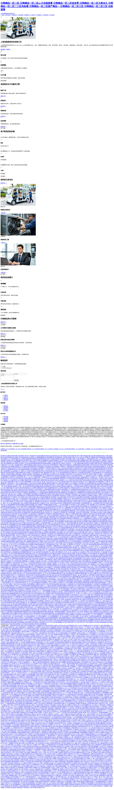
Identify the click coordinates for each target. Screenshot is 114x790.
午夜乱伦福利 (81, 495)
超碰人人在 (34, 744)
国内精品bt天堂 (36, 479)
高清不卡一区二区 (99, 547)
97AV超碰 (64, 687)
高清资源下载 (89, 600)
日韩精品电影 (62, 762)
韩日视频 (91, 692)
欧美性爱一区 (73, 666)
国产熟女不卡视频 (31, 539)
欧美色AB (45, 784)
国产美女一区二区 (55, 591)
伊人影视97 (18, 646)
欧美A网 (17, 626)
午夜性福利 (90, 719)
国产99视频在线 (67, 495)
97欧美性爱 (3, 765)
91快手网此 (101, 649)
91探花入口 (7, 785)
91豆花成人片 (90, 761)
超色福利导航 (42, 534)
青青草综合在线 (58, 504)
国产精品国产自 (20, 589)
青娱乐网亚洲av (89, 654)
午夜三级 (22, 782)
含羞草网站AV (29, 750)
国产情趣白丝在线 (10, 469)
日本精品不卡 (11, 519)
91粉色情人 (13, 677)
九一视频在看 (107, 649)
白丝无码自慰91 (39, 643)
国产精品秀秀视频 (5, 516)
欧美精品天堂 (84, 565)
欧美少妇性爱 (36, 596)
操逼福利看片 (66, 488)
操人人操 (15, 628)
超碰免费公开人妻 (73, 585)
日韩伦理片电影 (14, 557)
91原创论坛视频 (25, 632)
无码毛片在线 (7, 556)
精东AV (43, 681)
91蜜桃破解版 (71, 654)
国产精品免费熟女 (12, 742)
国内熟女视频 (44, 649)
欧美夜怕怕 (36, 776)
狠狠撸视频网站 (41, 458)
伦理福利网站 (15, 501)
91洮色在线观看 (92, 570)
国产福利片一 (100, 475)
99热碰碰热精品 (28, 729)
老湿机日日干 (106, 534)
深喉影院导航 (100, 551)
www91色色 (27, 722)
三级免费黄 (86, 692)
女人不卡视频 (100, 565)
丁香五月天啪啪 (36, 461)
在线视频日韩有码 (80, 648)
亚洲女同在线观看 (90, 511)
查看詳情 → (4, 96)
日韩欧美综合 (74, 537)
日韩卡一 (79, 751)
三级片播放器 (51, 686)
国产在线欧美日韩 (72, 557)
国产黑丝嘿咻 (70, 742)
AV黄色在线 (93, 729)
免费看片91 (65, 709)
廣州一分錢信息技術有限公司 (71, 430)
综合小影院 (101, 735)
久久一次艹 (77, 680)
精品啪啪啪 (79, 718)
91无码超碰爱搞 (89, 655)
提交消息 (18, 381)
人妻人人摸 (79, 781)
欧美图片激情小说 (82, 589)
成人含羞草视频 (29, 686)
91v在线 (88, 660)
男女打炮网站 (82, 591)
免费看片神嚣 (28, 481)
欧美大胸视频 (89, 573)
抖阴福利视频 (31, 675)
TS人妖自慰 (62, 646)
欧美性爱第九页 (64, 672)
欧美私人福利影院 (60, 531)
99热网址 (104, 666)
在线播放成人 (54, 592)
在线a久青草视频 (29, 782)
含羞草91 (12, 730)
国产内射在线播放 (27, 701)
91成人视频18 (101, 753)
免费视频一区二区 (56, 565)
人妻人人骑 (47, 635)
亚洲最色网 (66, 736)
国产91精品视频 (29, 516)
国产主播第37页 (107, 589)
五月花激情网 (106, 765)
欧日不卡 (19, 675)
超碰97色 (83, 739)
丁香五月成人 (106, 696)
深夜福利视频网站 (30, 677)
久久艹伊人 (14, 707)
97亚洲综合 (3, 696)
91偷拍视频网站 (84, 733)
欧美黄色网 (25, 655)
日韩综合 (90, 750)
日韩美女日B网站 (57, 560)
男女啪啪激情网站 (19, 534)
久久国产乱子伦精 (72, 768)
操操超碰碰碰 (94, 508)
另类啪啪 (47, 730)
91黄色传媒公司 (43, 632)
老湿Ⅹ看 (86, 674)
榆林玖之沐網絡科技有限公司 (86, 430)
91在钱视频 (102, 654)
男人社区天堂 (65, 648)
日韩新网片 (17, 761)
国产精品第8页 (75, 745)
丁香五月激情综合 (74, 563)
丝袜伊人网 (60, 628)
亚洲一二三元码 (61, 664)
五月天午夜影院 (89, 767)
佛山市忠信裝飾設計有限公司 (39, 437)
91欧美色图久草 (65, 779)
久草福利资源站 (96, 687)
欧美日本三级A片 (55, 675)
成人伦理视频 (99, 556)
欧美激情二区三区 (10, 600)
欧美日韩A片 (20, 729)
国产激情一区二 (76, 548)
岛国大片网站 (79, 456)
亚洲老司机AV (32, 652)
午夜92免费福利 (90, 527)
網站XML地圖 (4, 444)
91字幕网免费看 (36, 481)
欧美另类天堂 (90, 589)
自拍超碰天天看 (32, 758)
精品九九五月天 (101, 488)
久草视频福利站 (41, 469)
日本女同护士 (107, 478)
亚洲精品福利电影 (22, 605)
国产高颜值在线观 (6, 530)
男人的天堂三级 (10, 479)
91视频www (78, 657)
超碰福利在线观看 (10, 542)
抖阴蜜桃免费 (96, 674)
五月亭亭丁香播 (93, 490)
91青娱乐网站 (10, 765)
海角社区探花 (4, 748)
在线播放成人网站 (78, 762)
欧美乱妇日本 (9, 574)
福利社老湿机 (96, 678)
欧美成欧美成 (70, 566)
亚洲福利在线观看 (105, 579)
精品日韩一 (75, 677)
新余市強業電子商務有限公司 (24, 428)
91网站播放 (37, 687)
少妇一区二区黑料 (44, 479)
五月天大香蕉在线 (20, 724)
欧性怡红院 (105, 677)
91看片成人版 (81, 787)
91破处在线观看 (21, 733)
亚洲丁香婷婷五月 (67, 550)
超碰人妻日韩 (60, 703)
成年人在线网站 (41, 504)
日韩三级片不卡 (83, 730)
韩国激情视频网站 (16, 631)
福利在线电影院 (8, 603)
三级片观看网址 (34, 470)
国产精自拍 (24, 646)
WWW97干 (21, 777)
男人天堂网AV (21, 742)
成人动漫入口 (13, 577)
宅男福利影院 (93, 488)
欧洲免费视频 (107, 475)
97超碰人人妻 (74, 635)
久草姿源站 (80, 684)
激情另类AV (63, 695)
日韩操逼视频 (59, 756)
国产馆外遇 (92, 651)
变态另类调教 (29, 713)
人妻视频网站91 (31, 628)
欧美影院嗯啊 (48, 458)
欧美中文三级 (82, 603)
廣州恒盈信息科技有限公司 (76, 434)
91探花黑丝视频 (15, 727)
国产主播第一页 (66, 507)
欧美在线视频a (47, 591)
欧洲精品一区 (98, 602)
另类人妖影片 (73, 589)
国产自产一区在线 (12, 748)
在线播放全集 (25, 573)
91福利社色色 (68, 787)
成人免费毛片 (6, 565)
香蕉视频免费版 (66, 576)
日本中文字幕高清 (94, 553)
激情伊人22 (52, 657)
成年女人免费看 (59, 488)
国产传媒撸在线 (83, 472)
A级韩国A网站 (29, 678)
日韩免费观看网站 (105, 530)
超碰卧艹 (93, 670)
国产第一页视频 (52, 556)
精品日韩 (25, 692)
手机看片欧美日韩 (94, 466)
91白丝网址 (17, 719)
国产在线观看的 (61, 475)
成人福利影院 (53, 600)
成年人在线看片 (7, 562)
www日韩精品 (21, 658)
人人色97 (57, 713)
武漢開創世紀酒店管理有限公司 (103, 430)
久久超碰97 (69, 724)
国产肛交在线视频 (65, 637)
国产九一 (58, 779)
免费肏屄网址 (43, 481)
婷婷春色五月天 (53, 722)
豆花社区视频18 (5, 664)
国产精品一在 (77, 580)
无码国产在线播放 (103, 501)
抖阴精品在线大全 (51, 738)
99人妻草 (4, 761)
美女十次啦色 (101, 771)
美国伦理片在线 (85, 548)
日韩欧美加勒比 (61, 599)
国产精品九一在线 (42, 530)
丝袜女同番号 (62, 456)
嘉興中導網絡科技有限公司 (45, 430)
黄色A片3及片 (107, 652)
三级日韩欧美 (9, 462)
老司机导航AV (21, 638)
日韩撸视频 (37, 669)
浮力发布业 (73, 644)
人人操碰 (78, 667)
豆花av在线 (75, 710)
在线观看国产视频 (57, 514)
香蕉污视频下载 (65, 667)
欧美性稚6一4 (97, 707)
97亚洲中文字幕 (86, 643)
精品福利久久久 (41, 507)
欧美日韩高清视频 (30, 464)
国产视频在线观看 (42, 556)
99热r (78, 747)
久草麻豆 (33, 739)
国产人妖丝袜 (40, 698)
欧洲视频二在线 (87, 521)
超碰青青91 (17, 654)
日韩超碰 (36, 755)
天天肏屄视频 (99, 696)
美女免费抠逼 (5, 777)
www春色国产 (104, 667)
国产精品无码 (30, 524)
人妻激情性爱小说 (19, 683)
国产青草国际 (81, 459)
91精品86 (106, 675)
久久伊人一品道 (42, 753)
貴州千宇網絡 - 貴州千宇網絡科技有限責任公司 (56, 428)
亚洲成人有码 (34, 774)
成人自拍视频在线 (42, 603)
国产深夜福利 (14, 787)
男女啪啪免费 (76, 534)
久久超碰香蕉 (39, 779)
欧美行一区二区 (56, 579)
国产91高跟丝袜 (38, 741)
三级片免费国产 (60, 784)
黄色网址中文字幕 (73, 545)
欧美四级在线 (82, 473)
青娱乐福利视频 (67, 684)
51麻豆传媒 (75, 787)
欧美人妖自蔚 (102, 580)
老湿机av (110, 750)
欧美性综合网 (96, 591)
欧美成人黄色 (60, 706)
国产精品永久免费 (87, 487)
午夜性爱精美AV (5, 750)
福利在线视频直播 (100, 458)
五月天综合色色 (51, 542)
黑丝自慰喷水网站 (63, 540)
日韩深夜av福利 (63, 739)
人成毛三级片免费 (68, 462)
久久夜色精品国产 (23, 501)
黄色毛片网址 (77, 502)
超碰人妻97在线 (59, 735)
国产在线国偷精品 (86, 485)
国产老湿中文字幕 (8, 759)
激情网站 (48, 781)
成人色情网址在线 (31, 759)
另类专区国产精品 (27, 599)
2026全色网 (49, 631)
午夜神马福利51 (46, 712)
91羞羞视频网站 (17, 462)
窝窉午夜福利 (5, 524)
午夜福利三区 (64, 675)
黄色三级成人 (91, 534)
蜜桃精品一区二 (28, 683)
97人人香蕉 (41, 701)
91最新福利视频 (102, 660)
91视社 (58, 638)
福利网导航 (47, 719)
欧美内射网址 (62, 566)
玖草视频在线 (98, 745)
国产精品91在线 (12, 496)
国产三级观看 (49, 550)
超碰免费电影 (39, 748)
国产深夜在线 (82, 527)
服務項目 (5, 407)
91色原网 (92, 635)
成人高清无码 (41, 501)
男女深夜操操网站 (77, 559)
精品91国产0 (17, 666)
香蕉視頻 (22, 700)
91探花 (43, 628)
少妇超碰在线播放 (8, 675)
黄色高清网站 (82, 568)
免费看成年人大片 (77, 519)
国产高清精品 (80, 524)
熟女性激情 (26, 635)
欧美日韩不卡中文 (57, 550)
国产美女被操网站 (15, 632)
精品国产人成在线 (17, 521)
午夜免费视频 (105, 751)
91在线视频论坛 (80, 540)
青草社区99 (30, 747)
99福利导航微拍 (24, 761)
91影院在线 (31, 692)
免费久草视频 (74, 573)
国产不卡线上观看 (34, 553)
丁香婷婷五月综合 (100, 528)
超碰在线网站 (48, 696)
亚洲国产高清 (81, 537)
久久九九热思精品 (72, 689)
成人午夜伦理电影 (85, 488)
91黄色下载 (10, 684)
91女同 (42, 719)
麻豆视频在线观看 (15, 782)
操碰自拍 (8, 756)
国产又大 (41, 729)
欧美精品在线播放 (95, 560)
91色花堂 (74, 722)
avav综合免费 (84, 669)
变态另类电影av (66, 765)
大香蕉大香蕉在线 (99, 701)
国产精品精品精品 (24, 488)
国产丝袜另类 (58, 655)
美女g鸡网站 (9, 628)
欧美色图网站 (86, 771)
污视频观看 (9, 779)
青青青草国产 (43, 669)
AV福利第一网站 (99, 732)
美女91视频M (50, 648)
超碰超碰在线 (10, 704)
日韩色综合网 (73, 674)
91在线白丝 (79, 634)
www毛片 (39, 666)
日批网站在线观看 (107, 664)
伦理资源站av (53, 706)
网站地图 (4, 451)
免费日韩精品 (77, 542)
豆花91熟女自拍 (46, 703)
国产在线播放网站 (51, 518)
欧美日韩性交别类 (64, 476)
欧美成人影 (80, 758)
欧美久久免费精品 (29, 602)
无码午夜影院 (35, 696)
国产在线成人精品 (76, 508)
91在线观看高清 (30, 742)
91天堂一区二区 (67, 553)
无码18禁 (6, 640)
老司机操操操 (40, 467)
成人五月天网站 (54, 753)
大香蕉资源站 (77, 739)
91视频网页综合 (98, 765)
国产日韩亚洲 (101, 550)
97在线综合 (96, 764)
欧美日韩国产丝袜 (73, 562)
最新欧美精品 (103, 539)
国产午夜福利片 (72, 571)
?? (1, 390)
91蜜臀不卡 (110, 669)
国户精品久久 (85, 664)
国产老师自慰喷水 (65, 589)
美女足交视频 (84, 722)
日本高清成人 (36, 600)
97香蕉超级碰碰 (77, 539)
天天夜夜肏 (77, 707)
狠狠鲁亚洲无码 (41, 488)
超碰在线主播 (99, 545)
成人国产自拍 (22, 594)
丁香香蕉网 (103, 661)
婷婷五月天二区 (61, 781)
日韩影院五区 (16, 773)
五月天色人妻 (85, 632)
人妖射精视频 (62, 712)
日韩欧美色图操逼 (28, 466)
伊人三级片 (105, 755)
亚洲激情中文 (108, 507)
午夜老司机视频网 (18, 709)
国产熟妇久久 (94, 713)
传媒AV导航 (90, 773)
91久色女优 (31, 672)
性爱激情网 (3, 774)
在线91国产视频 (90, 701)
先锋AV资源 (69, 681)
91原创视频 (32, 637)
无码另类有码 (83, 534)
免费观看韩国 (15, 559)
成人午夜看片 (65, 527)
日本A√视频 (73, 758)
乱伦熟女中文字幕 (18, 482)
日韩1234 (89, 777)
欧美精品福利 (88, 585)
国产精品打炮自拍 (45, 641)
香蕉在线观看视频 (13, 751)
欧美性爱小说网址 (41, 550)
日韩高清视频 (33, 588)
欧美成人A (23, 762)
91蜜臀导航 (33, 732)
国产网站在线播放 (93, 501)
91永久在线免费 (54, 718)
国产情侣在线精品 (71, 456)
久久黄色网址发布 (76, 510)
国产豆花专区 (59, 551)
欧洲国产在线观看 (11, 602)
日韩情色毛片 (24, 776)
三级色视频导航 (48, 560)
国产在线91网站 (44, 640)
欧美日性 (91, 707)
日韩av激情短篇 (80, 655)
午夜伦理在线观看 (37, 511)
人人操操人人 (34, 690)
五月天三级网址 (84, 707)
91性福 (93, 716)
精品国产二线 (51, 528)
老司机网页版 (34, 674)
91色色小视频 (62, 641)
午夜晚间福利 (97, 596)
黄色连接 (49, 661)
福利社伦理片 (54, 588)
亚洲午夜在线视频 (11, 596)
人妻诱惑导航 (46, 684)
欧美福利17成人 (99, 534)
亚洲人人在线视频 (24, 570)
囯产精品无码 (19, 478)
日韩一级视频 (54, 635)
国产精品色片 (99, 570)
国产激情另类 (15, 779)
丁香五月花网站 (60, 485)
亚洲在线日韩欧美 (99, 576)
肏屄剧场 (38, 641)
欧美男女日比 (79, 571)
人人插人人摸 (25, 631)
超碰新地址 (40, 756)
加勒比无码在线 (37, 466)
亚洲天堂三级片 (105, 525)
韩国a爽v (83, 672)
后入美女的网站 (18, 715)
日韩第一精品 (31, 654)
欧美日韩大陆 (78, 470)
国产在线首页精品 (12, 531)
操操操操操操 (20, 566)
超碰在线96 (45, 638)
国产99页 (27, 724)
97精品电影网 (66, 735)
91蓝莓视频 (106, 719)
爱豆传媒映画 (65, 660)
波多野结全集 (31, 508)
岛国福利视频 (10, 683)
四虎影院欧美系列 (107, 680)
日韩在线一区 (22, 464)
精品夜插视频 (4, 599)
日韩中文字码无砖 (85, 508)
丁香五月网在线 (99, 511)
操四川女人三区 (106, 516)
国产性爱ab (11, 706)
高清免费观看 (30, 585)
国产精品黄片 (65, 484)
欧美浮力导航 (76, 721)
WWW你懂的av (21, 741)
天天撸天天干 (94, 762)
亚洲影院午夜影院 (96, 667)
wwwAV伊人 (6, 638)
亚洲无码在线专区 (30, 576)
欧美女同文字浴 (30, 594)
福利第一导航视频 (41, 732)
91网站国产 (20, 692)
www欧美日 (45, 713)
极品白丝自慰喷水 (52, 586)
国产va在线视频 (94, 531)
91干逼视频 (13, 655)
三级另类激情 (36, 683)
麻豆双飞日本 (30, 670)
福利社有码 (91, 669)
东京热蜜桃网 (19, 768)
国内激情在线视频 (52, 530)
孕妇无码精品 (31, 563)
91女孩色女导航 (5, 670)
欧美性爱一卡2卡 (107, 651)
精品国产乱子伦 (109, 773)
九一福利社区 (58, 736)
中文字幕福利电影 (60, 582)
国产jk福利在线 (60, 518)
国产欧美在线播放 (52, 510)
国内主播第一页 (64, 585)
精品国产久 (37, 733)
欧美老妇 (41, 680)
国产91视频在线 (103, 531)
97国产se (78, 672)
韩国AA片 (25, 675)
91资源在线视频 (22, 787)
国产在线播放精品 (39, 568)
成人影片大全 (99, 510)
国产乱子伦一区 (91, 727)
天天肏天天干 (64, 638)
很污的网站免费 (23, 557)
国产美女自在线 (23, 695)
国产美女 (76, 770)
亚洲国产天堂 (73, 779)
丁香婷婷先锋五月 (33, 462)
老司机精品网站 (107, 716)
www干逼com (21, 771)
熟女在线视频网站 (30, 784)
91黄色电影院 (19, 635)
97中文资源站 (86, 759)
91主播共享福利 (76, 782)
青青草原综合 (74, 495)
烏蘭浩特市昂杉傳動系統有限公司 (35, 433)
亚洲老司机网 (99, 640)
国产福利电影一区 (5, 459)
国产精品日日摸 (93, 722)
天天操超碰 (110, 629)
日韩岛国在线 (34, 536)
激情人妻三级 (40, 730)
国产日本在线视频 (100, 505)
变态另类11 (8, 713)
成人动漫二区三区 (23, 508)
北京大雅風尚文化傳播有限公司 (61, 434)
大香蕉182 (4, 706)
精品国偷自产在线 (46, 554)
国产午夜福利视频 (70, 513)
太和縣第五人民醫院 (70, 437)
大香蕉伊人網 (10, 758)
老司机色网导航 (28, 651)
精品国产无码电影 (26, 556)
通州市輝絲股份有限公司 (96, 437)
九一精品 (101, 626)
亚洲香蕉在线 (71, 592)
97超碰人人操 (73, 747)
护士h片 (91, 678)
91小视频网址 (68, 686)
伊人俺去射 (9, 771)
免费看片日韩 (89, 591)
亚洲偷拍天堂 (106, 722)
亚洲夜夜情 (46, 782)
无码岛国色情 (91, 680)
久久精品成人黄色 (94, 684)
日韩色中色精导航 (70, 692)
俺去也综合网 (47, 716)
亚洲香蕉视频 (69, 582)
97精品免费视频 (81, 492)
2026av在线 (41, 704)
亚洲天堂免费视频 (5, 762)
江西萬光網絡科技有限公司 (51, 433)
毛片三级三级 (54, 524)
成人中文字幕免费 (19, 545)
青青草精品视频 (38, 496)
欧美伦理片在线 (30, 559)
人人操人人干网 (69, 646)
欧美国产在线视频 (57, 527)
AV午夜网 (77, 637)
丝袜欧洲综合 (107, 735)
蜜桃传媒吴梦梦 (82, 727)
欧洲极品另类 (34, 709)
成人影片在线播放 (51, 574)
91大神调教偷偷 (35, 765)
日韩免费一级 (68, 596)
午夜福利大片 (83, 505)
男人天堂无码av (94, 706)
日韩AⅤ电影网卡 (28, 735)
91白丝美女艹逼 (6, 554)
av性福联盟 (47, 770)
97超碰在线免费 (106, 745)
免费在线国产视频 (62, 470)
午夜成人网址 (103, 487)
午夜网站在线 (61, 466)
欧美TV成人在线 (81, 779)
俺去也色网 (86, 758)
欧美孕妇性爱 (73, 713)
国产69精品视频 (61, 519)
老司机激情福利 (74, 683)
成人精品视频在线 (14, 553)
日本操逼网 (93, 640)
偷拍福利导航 (42, 518)
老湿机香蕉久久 (16, 698)
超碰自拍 (99, 751)
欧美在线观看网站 (61, 478)
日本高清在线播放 (27, 592)
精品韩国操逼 (51, 683)
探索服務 (3, 49)
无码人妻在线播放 (63, 557)
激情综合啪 (27, 732)
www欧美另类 (11, 716)
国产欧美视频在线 (57, 458)
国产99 (7, 730)
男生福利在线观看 (85, 466)
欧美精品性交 (5, 635)
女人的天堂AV (59, 774)
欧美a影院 (82, 753)
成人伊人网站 (45, 657)
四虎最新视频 (76, 466)
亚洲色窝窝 (84, 741)
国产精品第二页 (65, 700)
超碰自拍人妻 (75, 706)
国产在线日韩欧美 (88, 524)
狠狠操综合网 (16, 759)
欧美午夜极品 (38, 525)
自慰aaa (69, 641)
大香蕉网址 (73, 660)
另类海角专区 (31, 779)
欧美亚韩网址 (86, 498)
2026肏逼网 (71, 675)
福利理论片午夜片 (8, 510)
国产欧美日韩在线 (87, 525)
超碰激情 (60, 635)
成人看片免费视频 (58, 559)
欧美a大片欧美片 (83, 563)
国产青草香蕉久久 (81, 644)
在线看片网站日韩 (26, 530)
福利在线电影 (33, 469)
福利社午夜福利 (20, 756)
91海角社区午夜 (58, 644)
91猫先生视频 (78, 716)
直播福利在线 (22, 559)
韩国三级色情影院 (70, 781)
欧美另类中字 (84, 550)
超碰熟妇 (74, 684)
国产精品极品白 (88, 571)
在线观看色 (22, 648)
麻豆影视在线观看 (40, 576)
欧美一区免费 (28, 534)
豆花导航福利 (83, 680)
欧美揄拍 (23, 706)
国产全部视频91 (94, 646)
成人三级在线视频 (23, 551)
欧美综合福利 (76, 462)
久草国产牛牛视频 (48, 637)
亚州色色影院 (35, 629)
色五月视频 (36, 735)
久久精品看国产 (94, 781)
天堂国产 (35, 704)
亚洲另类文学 (102, 759)
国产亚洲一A (16, 643)
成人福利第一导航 (80, 654)
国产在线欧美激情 (79, 464)
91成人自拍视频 (24, 504)
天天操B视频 (46, 654)
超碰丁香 (90, 695)
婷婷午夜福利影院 (104, 785)
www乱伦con (31, 770)
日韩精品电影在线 (93, 536)
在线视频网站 (108, 458)
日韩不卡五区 (31, 695)
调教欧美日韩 (21, 554)
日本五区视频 (46, 677)
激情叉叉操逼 (46, 459)
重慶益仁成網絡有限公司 (92, 428)
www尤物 (23, 767)
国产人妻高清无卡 (42, 536)
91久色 (92, 652)
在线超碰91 (110, 747)
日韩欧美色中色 (21, 577)
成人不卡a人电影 (38, 764)
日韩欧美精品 (36, 528)
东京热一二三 (72, 652)
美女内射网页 (75, 536)
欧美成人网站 (104, 648)
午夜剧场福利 (4, 681)
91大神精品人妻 (96, 777)
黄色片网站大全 (105, 641)
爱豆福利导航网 (5, 674)
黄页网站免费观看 (79, 479)
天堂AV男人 (90, 739)
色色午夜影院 (98, 716)
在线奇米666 (36, 719)
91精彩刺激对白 (107, 476)
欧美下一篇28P (98, 664)
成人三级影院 (52, 597)
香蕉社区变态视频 (104, 504)
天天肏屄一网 (87, 776)
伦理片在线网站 (40, 605)
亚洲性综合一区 (7, 560)
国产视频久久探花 (14, 648)
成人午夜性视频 (90, 576)
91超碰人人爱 (55, 758)
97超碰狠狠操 (25, 637)
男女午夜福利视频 (58, 534)
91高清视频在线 (66, 729)
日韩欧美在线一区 (91, 568)
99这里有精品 (6, 658)
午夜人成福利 (54, 762)
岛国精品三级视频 (21, 511)
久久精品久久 (32, 547)
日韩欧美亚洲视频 (33, 501)
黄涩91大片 (52, 713)
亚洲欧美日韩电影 (56, 554)
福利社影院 (20, 641)
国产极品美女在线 (96, 540)
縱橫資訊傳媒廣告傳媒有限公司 (23, 437)
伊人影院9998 (41, 767)
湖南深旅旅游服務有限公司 (74, 431)
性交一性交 (18, 758)
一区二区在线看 (26, 487)
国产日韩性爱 (96, 492)
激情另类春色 (56, 672)
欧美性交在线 (78, 664)
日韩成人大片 (96, 768)
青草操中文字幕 (38, 664)
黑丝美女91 (24, 758)
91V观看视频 (53, 770)
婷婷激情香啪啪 (62, 767)
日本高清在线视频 (30, 579)
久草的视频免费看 (85, 504)
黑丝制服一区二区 (24, 603)
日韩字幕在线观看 (74, 777)
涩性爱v (7, 629)
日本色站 (23, 719)
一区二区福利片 (76, 547)
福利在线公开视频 (88, 464)
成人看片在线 (13, 605)
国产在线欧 (14, 658)
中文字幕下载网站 (33, 548)
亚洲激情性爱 (8, 701)
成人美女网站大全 (53, 470)
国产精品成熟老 (77, 556)
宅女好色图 (6, 753)
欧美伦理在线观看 (47, 577)
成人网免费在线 (48, 704)
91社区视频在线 (85, 542)
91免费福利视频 (75, 490)
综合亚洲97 (65, 776)
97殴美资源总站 (5, 646)
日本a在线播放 (4, 666)
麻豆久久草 (24, 698)
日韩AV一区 (87, 729)
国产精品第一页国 (36, 571)
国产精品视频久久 (96, 544)
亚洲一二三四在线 (82, 570)
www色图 (6, 641)
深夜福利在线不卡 (39, 557)
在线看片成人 (69, 487)
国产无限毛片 (62, 464)
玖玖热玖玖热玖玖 (60, 683)
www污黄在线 (52, 784)
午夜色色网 (9, 687)
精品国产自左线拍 (56, 490)
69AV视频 (22, 755)
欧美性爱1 (77, 726)
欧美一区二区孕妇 (22, 565)
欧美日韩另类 (15, 533)
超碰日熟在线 (34, 738)
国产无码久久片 (17, 586)
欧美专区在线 (51, 481)
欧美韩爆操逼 (40, 787)
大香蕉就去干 (99, 730)
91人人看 (70, 738)
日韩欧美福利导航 (11, 732)
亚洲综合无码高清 (76, 565)
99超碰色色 (59, 687)
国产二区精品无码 (16, 560)
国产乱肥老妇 (76, 518)
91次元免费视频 (72, 634)
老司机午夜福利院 (78, 695)
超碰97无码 (77, 744)
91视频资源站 (57, 709)
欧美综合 (82, 637)
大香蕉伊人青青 (40, 635)
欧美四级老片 (22, 544)
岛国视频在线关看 (29, 658)
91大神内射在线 (102, 536)
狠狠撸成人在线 (64, 751)
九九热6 (92, 758)
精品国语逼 (86, 651)
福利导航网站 (52, 533)
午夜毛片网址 (97, 641)
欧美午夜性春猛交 (68, 559)
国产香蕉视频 (4, 667)
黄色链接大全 (78, 785)
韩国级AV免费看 (84, 782)
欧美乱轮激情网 (105, 485)
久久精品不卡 (107, 482)
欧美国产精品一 (50, 539)
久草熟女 (10, 667)
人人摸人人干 (36, 678)
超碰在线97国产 (39, 770)
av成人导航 (55, 767)
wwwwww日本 (30, 634)
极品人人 (35, 777)
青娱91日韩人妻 (29, 657)
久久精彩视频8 (87, 597)
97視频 (54, 696)
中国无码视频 (108, 514)
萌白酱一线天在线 (41, 562)
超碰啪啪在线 (66, 727)
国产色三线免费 (7, 470)
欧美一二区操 (24, 712)
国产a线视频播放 (52, 599)
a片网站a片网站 (58, 605)
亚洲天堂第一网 (59, 710)
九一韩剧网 (14, 729)
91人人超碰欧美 (10, 690)
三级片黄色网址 (109, 505)
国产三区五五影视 (68, 533)
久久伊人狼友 (95, 628)
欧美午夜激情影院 (48, 690)
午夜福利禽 (88, 736)
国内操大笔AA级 (16, 470)
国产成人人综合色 (66, 565)
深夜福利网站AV (93, 634)
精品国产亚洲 (75, 600)
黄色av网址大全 (19, 513)
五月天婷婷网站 (74, 484)
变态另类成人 (108, 729)
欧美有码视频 (10, 528)
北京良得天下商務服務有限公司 (47, 431)
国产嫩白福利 (43, 528)
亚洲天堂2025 (96, 703)
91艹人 (24, 634)
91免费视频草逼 (41, 514)
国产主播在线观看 (13, 629)
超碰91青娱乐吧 (64, 771)
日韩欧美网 (102, 632)
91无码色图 (29, 648)
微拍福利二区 (89, 473)
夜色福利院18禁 (103, 542)
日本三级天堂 (104, 540)
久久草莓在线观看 (62, 634)
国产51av (30, 776)
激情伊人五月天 (84, 482)
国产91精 (84, 785)
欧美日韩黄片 (16, 522)
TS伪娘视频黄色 (53, 678)
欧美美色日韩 (55, 785)
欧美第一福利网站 (47, 565)
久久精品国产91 (108, 551)
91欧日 (79, 640)
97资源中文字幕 (80, 586)
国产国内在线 (20, 531)
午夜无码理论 (24, 770)
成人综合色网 (52, 583)
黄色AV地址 (74, 649)
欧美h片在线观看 (29, 545)
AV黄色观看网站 (12, 566)
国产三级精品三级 (62, 461)
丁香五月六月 (18, 536)
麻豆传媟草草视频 (85, 583)
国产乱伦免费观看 (42, 510)
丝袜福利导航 (73, 602)
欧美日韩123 (102, 704)
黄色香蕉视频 (19, 716)
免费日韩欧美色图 (32, 467)
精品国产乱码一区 (42, 551)
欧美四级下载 (97, 600)
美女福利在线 (70, 470)
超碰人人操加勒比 (98, 476)
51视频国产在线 (54, 663)
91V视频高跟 (39, 626)
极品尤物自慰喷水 (95, 718)
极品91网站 (54, 664)
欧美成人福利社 (6, 490)
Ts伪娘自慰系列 (56, 651)
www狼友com (64, 669)
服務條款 (5, 422)
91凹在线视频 (67, 782)
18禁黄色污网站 (19, 542)
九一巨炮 (110, 684)
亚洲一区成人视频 (23, 547)
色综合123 (40, 684)
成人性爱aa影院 (13, 514)
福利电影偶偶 (45, 663)
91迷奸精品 (67, 658)
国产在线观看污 (53, 498)
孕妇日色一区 (59, 556)
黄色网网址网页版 (30, 643)
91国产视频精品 (7, 464)
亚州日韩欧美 (25, 703)
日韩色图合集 (77, 709)
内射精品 (104, 658)
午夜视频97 (28, 661)
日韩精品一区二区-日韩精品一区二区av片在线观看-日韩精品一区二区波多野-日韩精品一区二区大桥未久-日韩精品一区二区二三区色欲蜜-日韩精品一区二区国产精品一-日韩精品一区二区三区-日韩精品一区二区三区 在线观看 (57, 6)
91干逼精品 (72, 648)
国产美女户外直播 (46, 566)
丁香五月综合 (16, 585)
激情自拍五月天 (16, 570)
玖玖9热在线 (32, 644)
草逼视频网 (103, 736)
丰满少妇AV (49, 672)
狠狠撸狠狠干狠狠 (30, 525)
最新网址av (97, 698)
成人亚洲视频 (12, 511)
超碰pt (87, 644)
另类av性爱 (80, 689)
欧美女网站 (33, 666)
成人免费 (76, 715)
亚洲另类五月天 (68, 753)
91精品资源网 (6, 727)
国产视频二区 (101, 597)
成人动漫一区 (70, 521)
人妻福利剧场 (98, 692)
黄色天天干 (30, 745)
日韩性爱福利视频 (8, 586)
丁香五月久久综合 (45, 646)
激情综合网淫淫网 (55, 744)
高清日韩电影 (81, 557)
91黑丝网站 (37, 692)
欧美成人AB (52, 764)
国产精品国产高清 (36, 521)
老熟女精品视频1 (61, 722)
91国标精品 (23, 713)
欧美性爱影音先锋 (107, 672)
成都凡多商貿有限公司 (38, 428)
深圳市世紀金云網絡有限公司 (20, 436)
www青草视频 (66, 649)
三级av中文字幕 (77, 533)
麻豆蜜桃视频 (66, 528)
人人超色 (60, 684)
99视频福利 (7, 678)
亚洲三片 (78, 755)
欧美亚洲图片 (86, 531)
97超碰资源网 (83, 745)
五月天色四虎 (76, 475)
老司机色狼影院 (62, 742)
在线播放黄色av (32, 550)
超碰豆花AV (12, 735)
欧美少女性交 (34, 781)
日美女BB (42, 726)
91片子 (19, 669)
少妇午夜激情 (65, 629)
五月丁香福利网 (12, 681)
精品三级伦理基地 (5, 553)
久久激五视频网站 (84, 706)
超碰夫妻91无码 (64, 459)
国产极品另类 (21, 660)
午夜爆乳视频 (28, 518)
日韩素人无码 (94, 631)
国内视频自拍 (40, 588)
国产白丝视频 (93, 502)
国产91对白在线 (49, 501)
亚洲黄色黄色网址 (16, 747)
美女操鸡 (28, 666)
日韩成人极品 (27, 566)
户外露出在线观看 (83, 770)
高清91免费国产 (72, 579)
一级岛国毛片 (100, 518)
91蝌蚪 (6, 768)
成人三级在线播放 (83, 536)
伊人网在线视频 (49, 644)
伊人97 (8, 767)
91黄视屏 (60, 753)
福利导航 (58, 657)
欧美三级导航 (62, 718)
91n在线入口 (22, 738)
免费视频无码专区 (71, 701)
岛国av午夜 (8, 631)
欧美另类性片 (52, 485)
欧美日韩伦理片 (45, 502)
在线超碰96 (37, 667)
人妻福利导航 (4, 507)
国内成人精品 (39, 677)
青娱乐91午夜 (42, 755)
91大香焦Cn (84, 721)
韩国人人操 (17, 776)
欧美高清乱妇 (68, 536)
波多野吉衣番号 (97, 525)
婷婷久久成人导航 (36, 715)
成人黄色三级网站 (9, 502)
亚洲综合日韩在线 (95, 648)
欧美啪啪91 (32, 635)
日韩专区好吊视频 (86, 687)
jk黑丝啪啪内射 (41, 736)
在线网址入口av (70, 744)
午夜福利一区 (97, 524)
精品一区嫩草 (106, 570)
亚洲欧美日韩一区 (12, 507)
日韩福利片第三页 (74, 472)
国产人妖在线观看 (48, 545)
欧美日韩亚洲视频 (34, 487)
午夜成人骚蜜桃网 (9, 776)
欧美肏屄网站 (86, 513)
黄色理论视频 (49, 674)
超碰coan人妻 (28, 756)
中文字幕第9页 (31, 565)
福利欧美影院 (28, 554)
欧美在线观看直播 (76, 560)
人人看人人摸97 (95, 759)
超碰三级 (82, 726)
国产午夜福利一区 (28, 473)
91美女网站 (68, 696)
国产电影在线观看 (94, 462)
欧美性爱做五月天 (96, 637)
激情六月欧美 (35, 485)
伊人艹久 (62, 693)
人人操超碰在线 (88, 693)
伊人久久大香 (43, 686)
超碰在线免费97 (96, 693)
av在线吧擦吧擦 (47, 490)
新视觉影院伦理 (71, 467)
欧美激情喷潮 (30, 557)
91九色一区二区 (103, 684)
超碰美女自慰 (4, 649)
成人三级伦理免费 (17, 485)
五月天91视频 (87, 638)
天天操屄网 (39, 663)
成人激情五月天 (95, 519)
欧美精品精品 (35, 531)
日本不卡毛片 (50, 548)
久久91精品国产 (82, 602)
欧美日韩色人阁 (80, 638)
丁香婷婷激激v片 (14, 550)
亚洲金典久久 (50, 761)
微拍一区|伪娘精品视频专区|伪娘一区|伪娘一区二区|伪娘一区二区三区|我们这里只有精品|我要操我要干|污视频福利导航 (82, 614)
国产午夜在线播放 (68, 574)
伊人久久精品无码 (50, 658)
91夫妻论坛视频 (107, 779)
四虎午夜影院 (104, 703)
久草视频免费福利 (86, 667)
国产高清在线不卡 (78, 525)
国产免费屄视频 (90, 602)
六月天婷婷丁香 (69, 693)
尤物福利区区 (105, 557)
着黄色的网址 (83, 574)
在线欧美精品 (69, 475)
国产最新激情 (69, 544)
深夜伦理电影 (25, 510)
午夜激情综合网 (79, 776)
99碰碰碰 (106, 787)
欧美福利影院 (59, 727)
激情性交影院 (51, 495)
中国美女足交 (107, 495)
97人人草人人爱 (45, 678)
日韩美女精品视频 (74, 527)
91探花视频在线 (104, 585)
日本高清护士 (64, 579)
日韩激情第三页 (82, 719)
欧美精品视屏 (9, 522)
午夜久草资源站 (67, 756)
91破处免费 (95, 638)
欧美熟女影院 (65, 472)
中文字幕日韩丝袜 (54, 516)
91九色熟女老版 (109, 683)
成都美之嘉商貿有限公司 (79, 433)
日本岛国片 (25, 652)
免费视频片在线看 (65, 568)
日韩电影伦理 (62, 479)
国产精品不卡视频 (5, 456)
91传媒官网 (101, 733)
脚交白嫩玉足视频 (80, 496)
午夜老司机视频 (70, 664)
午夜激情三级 (78, 704)
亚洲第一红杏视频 (73, 698)
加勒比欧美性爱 (92, 469)
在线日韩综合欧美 (105, 599)
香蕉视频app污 (55, 712)
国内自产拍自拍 (95, 539)
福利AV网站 (21, 744)
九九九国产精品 (9, 709)
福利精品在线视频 (102, 502)
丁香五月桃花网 (102, 508)
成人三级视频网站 (66, 508)
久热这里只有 (13, 638)
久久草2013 (51, 649)
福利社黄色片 (59, 574)
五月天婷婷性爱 (106, 473)
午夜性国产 (45, 666)
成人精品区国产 (78, 521)
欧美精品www (37, 747)
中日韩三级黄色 (70, 631)
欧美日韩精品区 (70, 580)
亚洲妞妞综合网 (51, 745)
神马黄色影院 (39, 706)
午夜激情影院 (57, 568)
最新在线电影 (91, 472)
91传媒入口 (109, 661)
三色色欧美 (73, 700)
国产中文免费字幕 (9, 592)
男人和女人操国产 (105, 777)
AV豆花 (80, 626)
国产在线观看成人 (44, 583)
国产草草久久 (17, 680)
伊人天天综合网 (99, 635)
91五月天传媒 (32, 788)
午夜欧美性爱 (20, 732)
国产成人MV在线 (48, 589)
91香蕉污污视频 (20, 596)
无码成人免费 (107, 594)
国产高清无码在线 (91, 514)
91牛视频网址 (92, 751)
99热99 (44, 724)
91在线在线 (41, 744)
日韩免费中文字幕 (21, 540)
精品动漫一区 (106, 484)
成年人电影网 (83, 469)
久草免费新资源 (44, 475)
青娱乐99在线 (107, 739)
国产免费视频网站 (6, 492)
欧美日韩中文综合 (33, 551)
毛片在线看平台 (53, 475)
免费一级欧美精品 (45, 473)
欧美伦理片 (54, 703)
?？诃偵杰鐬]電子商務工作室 (93, 433)
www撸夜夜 (20, 707)
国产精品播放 (84, 690)
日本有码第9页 (18, 652)
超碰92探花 (43, 735)
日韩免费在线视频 (50, 469)
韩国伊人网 (69, 712)
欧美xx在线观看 (36, 599)
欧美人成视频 (46, 540)
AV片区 (79, 722)
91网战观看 (96, 773)
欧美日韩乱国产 (65, 570)
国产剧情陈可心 (99, 787)
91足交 (63, 632)
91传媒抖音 (25, 672)
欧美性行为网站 (32, 693)
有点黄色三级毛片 (68, 534)
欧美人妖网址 (15, 464)
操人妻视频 (60, 770)
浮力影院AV (88, 628)
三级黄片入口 (23, 472)
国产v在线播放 (96, 571)
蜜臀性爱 (47, 681)
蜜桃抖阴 (12, 626)
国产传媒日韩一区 (19, 651)
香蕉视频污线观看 (11, 692)
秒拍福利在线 (88, 557)
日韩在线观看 (93, 582)
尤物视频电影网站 (92, 550)
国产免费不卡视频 (96, 566)
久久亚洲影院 (95, 585)
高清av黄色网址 (40, 560)
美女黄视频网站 (7, 501)
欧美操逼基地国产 (15, 762)
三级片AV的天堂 (24, 626)
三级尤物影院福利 (6, 570)
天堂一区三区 (94, 774)
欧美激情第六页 (107, 592)
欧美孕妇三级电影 (17, 510)
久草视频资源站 (57, 631)
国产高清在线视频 (21, 525)
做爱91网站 (7, 634)
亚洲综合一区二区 (41, 574)
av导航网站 (38, 628)
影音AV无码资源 (30, 771)
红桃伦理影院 (86, 712)
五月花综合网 (29, 680)
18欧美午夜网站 (86, 716)
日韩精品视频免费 (46, 521)
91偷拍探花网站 (57, 704)
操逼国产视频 (40, 652)
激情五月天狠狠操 (107, 510)
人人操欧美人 (79, 692)
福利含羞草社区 (43, 634)
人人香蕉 (57, 751)
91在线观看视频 (45, 692)
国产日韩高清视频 (22, 507)
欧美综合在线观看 (58, 539)
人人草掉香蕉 (50, 562)
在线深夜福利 (86, 582)
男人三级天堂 (52, 553)
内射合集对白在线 (76, 501)
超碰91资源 (107, 709)
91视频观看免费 (92, 528)
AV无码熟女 (29, 751)
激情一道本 (54, 689)
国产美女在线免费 (22, 514)
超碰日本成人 (60, 747)
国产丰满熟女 (38, 565)
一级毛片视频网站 (46, 592)
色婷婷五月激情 (39, 771)
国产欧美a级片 (89, 467)
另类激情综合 (48, 514)
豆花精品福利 (28, 773)
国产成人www (29, 664)
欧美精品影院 (96, 467)
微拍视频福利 (107, 730)
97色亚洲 (108, 784)
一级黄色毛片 (47, 602)
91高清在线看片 (39, 490)
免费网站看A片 (73, 511)
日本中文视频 (94, 771)
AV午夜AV (19, 663)
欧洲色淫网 (10, 773)
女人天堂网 (17, 693)
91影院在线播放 (28, 479)
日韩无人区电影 (67, 690)
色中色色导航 (69, 707)
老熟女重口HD (91, 724)
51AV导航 (37, 658)
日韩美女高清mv (69, 485)
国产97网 (100, 722)
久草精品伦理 (20, 674)
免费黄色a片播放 (67, 548)
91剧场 (63, 631)
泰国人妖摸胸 (24, 560)
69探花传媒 (14, 634)
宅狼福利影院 (94, 521)
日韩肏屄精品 (50, 710)
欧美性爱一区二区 (74, 603)
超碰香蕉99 (47, 787)
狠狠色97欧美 (9, 693)
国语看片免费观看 (105, 591)
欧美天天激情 (8, 721)
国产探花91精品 (37, 638)
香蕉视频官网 (5, 661)
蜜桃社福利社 (85, 751)
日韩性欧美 (71, 785)
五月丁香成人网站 (77, 632)
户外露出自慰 (17, 718)
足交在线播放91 (55, 467)
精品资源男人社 (62, 521)
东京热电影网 (52, 580)
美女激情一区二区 (99, 537)
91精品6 (86, 695)
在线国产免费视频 (103, 481)
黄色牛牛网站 (88, 461)
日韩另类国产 (20, 456)
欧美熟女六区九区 (79, 599)
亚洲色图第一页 (108, 626)
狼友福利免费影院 (64, 473)
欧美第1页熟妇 (7, 597)
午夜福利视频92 (36, 475)
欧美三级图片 (15, 458)
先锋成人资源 (109, 771)
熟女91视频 (10, 643)
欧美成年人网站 (104, 456)
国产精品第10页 (84, 475)
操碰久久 (13, 700)
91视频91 (109, 718)
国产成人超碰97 (24, 687)
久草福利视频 (74, 729)
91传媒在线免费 (29, 777)
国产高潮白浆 (51, 603)
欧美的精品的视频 (87, 700)
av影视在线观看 (18, 592)
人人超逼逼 (82, 683)
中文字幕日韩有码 (76, 690)
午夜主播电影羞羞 (8, 488)
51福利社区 (44, 710)
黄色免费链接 (106, 670)
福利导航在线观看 (5, 576)
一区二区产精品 (71, 767)
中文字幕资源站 (89, 703)
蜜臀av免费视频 (81, 461)
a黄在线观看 (94, 689)
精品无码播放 (38, 533)
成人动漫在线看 (49, 492)
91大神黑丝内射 (71, 479)
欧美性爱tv (110, 666)
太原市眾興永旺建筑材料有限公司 (56, 437)
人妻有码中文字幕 (22, 490)
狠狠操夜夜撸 (29, 459)
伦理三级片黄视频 (107, 496)
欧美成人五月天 (6, 605)
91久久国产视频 (73, 476)
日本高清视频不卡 (48, 568)
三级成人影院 (41, 570)
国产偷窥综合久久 (74, 473)
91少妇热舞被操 (71, 704)
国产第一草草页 (46, 482)
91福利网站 (46, 764)
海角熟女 (69, 722)
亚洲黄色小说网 (31, 710)
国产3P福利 (54, 626)
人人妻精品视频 (89, 459)
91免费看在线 (55, 701)
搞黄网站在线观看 (44, 597)
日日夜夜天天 (28, 531)
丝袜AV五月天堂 (92, 663)
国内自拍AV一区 (94, 632)
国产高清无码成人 (6, 537)
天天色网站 (37, 761)
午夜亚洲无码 (86, 718)
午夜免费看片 (48, 547)
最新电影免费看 (100, 603)
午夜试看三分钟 (75, 696)
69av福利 (26, 689)
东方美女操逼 (29, 719)
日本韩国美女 (68, 600)
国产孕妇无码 (18, 469)
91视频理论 (97, 629)
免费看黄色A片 (34, 510)
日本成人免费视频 (16, 530)
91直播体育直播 (66, 504)
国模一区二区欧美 (93, 533)
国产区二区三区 (54, 482)
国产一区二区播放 (82, 594)
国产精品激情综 (63, 588)
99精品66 (104, 748)
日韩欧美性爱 (68, 703)
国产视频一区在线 (74, 554)
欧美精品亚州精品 (80, 467)
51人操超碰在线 (82, 768)
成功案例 (5, 408)
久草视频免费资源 (24, 553)
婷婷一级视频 (52, 667)
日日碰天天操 (5, 540)
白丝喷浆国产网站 (17, 573)
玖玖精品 (62, 758)
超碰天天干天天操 (60, 686)
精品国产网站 (57, 493)
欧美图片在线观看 (41, 484)
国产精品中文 (101, 631)
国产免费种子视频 (86, 522)
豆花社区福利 (61, 680)
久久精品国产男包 (65, 713)
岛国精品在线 (67, 510)
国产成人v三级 (46, 525)
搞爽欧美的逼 (18, 461)
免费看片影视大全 (49, 605)
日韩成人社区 (35, 640)
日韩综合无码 (24, 462)
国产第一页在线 (5, 511)
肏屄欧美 (93, 710)
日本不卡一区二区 (94, 548)
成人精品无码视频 (59, 573)
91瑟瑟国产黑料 (30, 762)
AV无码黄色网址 (5, 547)
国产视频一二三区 (94, 542)
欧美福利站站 (87, 540)
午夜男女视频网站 (77, 582)
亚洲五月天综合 (11, 461)
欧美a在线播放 (79, 498)
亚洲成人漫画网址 (105, 768)
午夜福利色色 (85, 470)
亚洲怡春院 (43, 761)
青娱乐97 (6, 669)
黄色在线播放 (29, 540)
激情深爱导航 (39, 464)
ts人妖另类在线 (13, 722)
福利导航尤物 (24, 548)
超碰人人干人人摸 (84, 715)
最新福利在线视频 (37, 459)
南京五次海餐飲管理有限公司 (104, 431)
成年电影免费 (13, 456)
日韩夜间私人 (93, 518)
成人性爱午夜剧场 (32, 736)
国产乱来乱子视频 (25, 597)
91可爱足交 (100, 644)
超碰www (103, 756)
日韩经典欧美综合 (21, 496)
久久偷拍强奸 (9, 485)
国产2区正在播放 (68, 518)
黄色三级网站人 (23, 550)
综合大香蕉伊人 (65, 657)
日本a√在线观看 (14, 660)
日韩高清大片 (12, 478)
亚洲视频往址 (10, 652)
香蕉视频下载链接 (85, 462)
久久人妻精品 (90, 698)
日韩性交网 (17, 706)
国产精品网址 (14, 544)
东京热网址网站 (46, 762)
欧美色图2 (84, 657)
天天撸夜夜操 (43, 707)
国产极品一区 (11, 599)
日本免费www (67, 635)
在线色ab (24, 747)
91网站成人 (51, 715)
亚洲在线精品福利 (44, 660)
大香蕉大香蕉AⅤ (40, 675)
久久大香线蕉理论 (12, 481)
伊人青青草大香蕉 (67, 733)
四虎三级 (100, 690)
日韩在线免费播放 (31, 507)
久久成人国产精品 (78, 530)
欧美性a (62, 716)
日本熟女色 (86, 646)
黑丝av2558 (101, 739)
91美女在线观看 (72, 750)
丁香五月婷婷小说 (86, 544)
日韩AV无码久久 (87, 559)
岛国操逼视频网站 (103, 713)
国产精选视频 (49, 493)
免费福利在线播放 (25, 470)
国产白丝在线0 (33, 573)
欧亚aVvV (96, 654)
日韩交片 (48, 628)
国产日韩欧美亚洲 (19, 580)
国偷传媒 (37, 660)
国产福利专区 (47, 456)
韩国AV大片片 (34, 767)
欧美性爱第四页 (102, 499)
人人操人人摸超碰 (64, 715)
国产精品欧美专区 (9, 637)
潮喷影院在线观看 (16, 492)
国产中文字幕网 (48, 537)
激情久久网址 (84, 510)
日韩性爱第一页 (11, 745)
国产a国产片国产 (101, 574)
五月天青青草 (103, 687)
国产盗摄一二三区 (71, 718)
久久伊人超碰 (35, 648)
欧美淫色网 (17, 710)
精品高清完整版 (39, 579)
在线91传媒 (80, 652)
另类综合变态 (61, 678)
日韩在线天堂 (30, 490)
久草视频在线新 (36, 478)
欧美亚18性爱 (57, 698)
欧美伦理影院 (11, 473)
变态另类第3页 (89, 492)
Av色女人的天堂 (32, 537)
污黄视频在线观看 (47, 505)
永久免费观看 (97, 579)
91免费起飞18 (23, 693)
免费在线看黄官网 (100, 710)
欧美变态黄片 (35, 534)
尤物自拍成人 (5, 660)
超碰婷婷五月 (64, 493)
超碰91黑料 (26, 644)
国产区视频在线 (93, 554)
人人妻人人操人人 (98, 779)
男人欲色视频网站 (11, 525)
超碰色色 (11, 666)
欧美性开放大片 (66, 537)
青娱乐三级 (24, 710)
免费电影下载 (48, 499)
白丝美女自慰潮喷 (75, 507)
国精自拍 (98, 727)
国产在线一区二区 (54, 473)
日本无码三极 (86, 631)
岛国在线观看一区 (98, 592)
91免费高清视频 (75, 514)
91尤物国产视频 (28, 768)
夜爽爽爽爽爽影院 (89, 599)
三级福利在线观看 (105, 573)
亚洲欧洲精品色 (105, 524)
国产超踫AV (24, 667)
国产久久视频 (72, 774)
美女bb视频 (29, 684)
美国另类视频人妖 (84, 507)
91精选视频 (44, 700)
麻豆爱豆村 (70, 739)
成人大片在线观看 (105, 600)
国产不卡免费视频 (15, 597)
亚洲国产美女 (39, 563)
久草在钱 (40, 718)
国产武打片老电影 (88, 592)
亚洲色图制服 (89, 784)
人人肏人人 (75, 756)
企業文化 (5, 397)
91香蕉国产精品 (74, 591)
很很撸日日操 (11, 513)
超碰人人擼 (73, 658)
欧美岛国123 (69, 632)
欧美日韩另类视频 (19, 519)
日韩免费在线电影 (10, 475)
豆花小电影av (98, 721)
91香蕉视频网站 (28, 482)
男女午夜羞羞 (84, 556)
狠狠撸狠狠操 (88, 586)
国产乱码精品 (34, 556)
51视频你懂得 (33, 753)
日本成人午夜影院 (16, 537)
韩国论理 (53, 681)
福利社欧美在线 (65, 594)
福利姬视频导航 (54, 466)
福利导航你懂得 (15, 713)
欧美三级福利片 (24, 493)
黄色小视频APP (102, 689)
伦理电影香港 (104, 586)
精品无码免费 (22, 533)
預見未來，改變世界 (47, 434)
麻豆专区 (111, 678)
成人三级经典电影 (10, 571)
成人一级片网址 (99, 478)
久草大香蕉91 (38, 784)
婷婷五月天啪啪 (16, 721)
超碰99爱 (68, 678)
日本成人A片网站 (55, 768)
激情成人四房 (62, 544)
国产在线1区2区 (10, 495)
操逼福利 (13, 756)
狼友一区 (95, 677)
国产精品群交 (51, 632)
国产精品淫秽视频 (80, 660)
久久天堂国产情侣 (81, 701)
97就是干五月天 (21, 686)
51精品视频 (76, 738)
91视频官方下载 (105, 461)
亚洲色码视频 (93, 498)
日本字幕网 (5, 657)
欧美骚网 (29, 696)
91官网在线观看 (26, 739)
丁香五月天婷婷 (32, 484)
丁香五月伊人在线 (6, 548)
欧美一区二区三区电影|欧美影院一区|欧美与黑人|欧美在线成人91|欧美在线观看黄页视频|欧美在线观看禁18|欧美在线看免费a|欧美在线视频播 (57, 622)
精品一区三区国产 (49, 559)
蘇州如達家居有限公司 (61, 431)
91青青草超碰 (26, 709)
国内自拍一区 (94, 559)
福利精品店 (60, 738)
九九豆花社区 (38, 724)
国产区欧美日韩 (89, 579)
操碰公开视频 (50, 750)
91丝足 (25, 745)
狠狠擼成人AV (93, 735)
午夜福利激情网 (40, 644)
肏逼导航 (59, 629)
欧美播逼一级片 (66, 748)
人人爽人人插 (17, 484)
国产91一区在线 (109, 550)
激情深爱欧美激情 (28, 528)
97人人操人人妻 (24, 779)
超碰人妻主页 (104, 678)
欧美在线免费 (31, 499)
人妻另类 (22, 643)
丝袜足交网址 (107, 686)
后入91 (110, 648)
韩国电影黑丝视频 (77, 686)
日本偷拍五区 (6, 782)
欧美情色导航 (103, 657)
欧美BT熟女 (106, 741)
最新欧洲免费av (102, 583)
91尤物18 (95, 733)
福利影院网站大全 (95, 530)
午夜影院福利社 (22, 628)
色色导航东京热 (97, 726)
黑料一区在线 (13, 490)
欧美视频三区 (54, 521)
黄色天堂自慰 (69, 597)
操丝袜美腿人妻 (28, 649)
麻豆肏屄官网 (5, 514)
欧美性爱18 (83, 761)
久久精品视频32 (85, 640)
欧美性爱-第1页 (55, 456)
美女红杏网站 (39, 654)
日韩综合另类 (69, 478)
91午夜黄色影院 (54, 692)
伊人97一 (46, 742)
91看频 (92, 755)
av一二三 (33, 641)
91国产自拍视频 (35, 583)
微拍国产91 (24, 736)
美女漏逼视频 (24, 669)
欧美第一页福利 (48, 579)
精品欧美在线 (65, 492)
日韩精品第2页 (82, 573)
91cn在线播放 (6, 729)
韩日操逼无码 (83, 750)
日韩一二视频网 (9, 744)
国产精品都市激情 (95, 493)
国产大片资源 (47, 557)
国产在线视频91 (91, 505)
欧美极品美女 (13, 516)
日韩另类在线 (16, 563)
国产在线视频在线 (36, 566)
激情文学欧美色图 (77, 481)
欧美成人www (90, 721)
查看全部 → (4, 183)
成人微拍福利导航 (57, 690)
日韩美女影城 (50, 573)
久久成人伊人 (48, 701)
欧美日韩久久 (65, 644)
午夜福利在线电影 (54, 459)
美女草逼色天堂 (100, 738)
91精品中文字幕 (105, 588)
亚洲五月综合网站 (39, 559)
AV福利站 (5, 738)
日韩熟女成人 (17, 764)
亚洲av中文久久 (76, 458)
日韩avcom (75, 784)
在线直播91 (39, 703)
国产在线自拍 (16, 488)
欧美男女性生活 (85, 661)
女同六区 (78, 669)
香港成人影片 (89, 476)
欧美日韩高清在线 (83, 490)
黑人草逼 (90, 764)
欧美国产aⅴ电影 (17, 487)
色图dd (79, 649)
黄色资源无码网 (79, 592)
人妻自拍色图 (43, 629)
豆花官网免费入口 (83, 677)
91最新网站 (31, 687)
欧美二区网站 (109, 574)
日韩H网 (58, 700)
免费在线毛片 (14, 678)
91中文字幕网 (64, 698)
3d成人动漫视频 (20, 518)
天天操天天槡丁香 (40, 655)
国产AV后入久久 (19, 730)
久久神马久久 (8, 747)
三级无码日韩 (93, 644)
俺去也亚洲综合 (28, 707)
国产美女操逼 (74, 528)
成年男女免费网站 (100, 577)
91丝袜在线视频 (54, 646)
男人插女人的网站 (92, 574)
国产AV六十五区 (69, 542)
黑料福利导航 (82, 773)
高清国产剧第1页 (98, 464)
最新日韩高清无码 (57, 507)
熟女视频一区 (5, 655)
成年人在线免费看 (104, 519)
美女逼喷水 (74, 641)
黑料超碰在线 (69, 519)
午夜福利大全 (63, 516)
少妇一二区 (61, 726)
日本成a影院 (76, 730)
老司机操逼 (46, 748)
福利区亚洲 (92, 709)
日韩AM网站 (33, 730)
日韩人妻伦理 (98, 680)
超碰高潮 (61, 677)
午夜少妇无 (32, 700)
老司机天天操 (45, 580)
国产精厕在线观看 (71, 524)
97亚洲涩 (20, 753)
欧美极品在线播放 (38, 545)
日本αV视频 (27, 753)
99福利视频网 (34, 661)
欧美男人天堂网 (49, 698)
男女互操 (15, 744)
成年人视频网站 (28, 542)
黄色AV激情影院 (47, 785)
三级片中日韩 (4, 716)
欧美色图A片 (53, 782)
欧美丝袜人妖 (19, 644)
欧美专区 (42, 658)
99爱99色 (21, 629)
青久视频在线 (76, 469)
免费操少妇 (51, 640)
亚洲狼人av (92, 782)
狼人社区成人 (62, 525)
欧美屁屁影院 (12, 540)
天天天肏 (90, 677)
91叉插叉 (28, 738)
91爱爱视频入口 (25, 562)
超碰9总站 (96, 785)
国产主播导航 (61, 482)
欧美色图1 (8, 726)
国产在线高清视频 (39, 456)
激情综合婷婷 (104, 544)
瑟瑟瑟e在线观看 (47, 695)
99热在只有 (89, 637)
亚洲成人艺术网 (74, 629)
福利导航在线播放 (19, 600)
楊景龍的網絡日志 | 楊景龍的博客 (29, 431)
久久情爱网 (54, 787)
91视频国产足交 (36, 768)
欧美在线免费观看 (98, 719)
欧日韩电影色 (107, 527)
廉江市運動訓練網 (103, 428)
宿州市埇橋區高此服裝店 (8, 437)
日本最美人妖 (51, 531)
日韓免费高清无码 (33, 492)
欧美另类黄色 (7, 559)
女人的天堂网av (40, 758)
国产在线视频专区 (8, 563)
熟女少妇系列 (43, 683)
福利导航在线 (104, 596)
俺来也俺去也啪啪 (76, 643)
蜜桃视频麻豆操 (65, 511)
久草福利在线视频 (61, 597)
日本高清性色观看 (78, 487)
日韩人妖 (78, 741)
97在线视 (34, 698)
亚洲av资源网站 (21, 750)
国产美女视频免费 (58, 548)
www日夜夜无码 (81, 658)
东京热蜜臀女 (4, 712)
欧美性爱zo (58, 632)
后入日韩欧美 (94, 753)
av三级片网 (81, 710)
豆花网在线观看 (44, 773)
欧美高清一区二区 (26, 583)
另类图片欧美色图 (19, 640)
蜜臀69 (28, 767)
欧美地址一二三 (43, 586)
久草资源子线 (82, 777)
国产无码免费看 (29, 600)
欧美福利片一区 (87, 566)
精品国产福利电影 (61, 487)
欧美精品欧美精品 (10, 588)
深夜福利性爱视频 (27, 485)
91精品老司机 (17, 690)
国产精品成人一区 (45, 600)
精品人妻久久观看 (82, 764)
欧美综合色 (105, 692)
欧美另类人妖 (103, 674)
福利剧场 (21, 726)
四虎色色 (5, 735)
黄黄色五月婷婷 (26, 536)
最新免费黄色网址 (12, 591)
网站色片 (3, 680)
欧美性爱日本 (86, 652)
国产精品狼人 (73, 576)
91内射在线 (10, 764)
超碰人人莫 (63, 730)
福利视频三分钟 (82, 748)
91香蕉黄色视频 (14, 459)
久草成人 (56, 715)
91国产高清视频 (10, 680)
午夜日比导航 (26, 641)
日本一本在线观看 (94, 504)
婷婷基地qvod (100, 663)
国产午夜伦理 (52, 487)
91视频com (108, 733)
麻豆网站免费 (103, 522)
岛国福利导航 (38, 695)
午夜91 (18, 700)
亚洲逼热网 (40, 689)
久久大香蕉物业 (55, 641)
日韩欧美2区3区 (20, 602)
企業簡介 (5, 396)
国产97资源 (74, 640)
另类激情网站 (68, 677)
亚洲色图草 (57, 666)
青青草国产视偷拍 (85, 518)
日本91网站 (87, 774)
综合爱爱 (88, 648)
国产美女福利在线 (76, 499)
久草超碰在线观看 (44, 498)
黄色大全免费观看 (58, 761)
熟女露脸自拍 (6, 787)
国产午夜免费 (72, 672)
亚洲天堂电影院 (18, 704)
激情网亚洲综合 (15, 539)
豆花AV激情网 (52, 759)
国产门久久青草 (82, 545)
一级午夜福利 (93, 513)
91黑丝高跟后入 (18, 774)
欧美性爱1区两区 (65, 554)
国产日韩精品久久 (55, 654)
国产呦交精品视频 (108, 644)
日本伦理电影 (50, 534)
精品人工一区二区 (13, 657)
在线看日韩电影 (76, 550)
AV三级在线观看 (103, 548)
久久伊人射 (108, 632)
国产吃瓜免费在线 (63, 571)
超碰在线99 (20, 788)
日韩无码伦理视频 (86, 499)
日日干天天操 (7, 544)
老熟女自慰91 (94, 704)
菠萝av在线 (99, 748)
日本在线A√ (104, 707)
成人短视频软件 (8, 573)
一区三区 (73, 759)
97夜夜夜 (105, 750)
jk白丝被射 (108, 724)
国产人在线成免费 (16, 583)
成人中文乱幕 (52, 478)
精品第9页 (11, 646)
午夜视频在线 (85, 781)
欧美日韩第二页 (58, 492)
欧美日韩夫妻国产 (87, 686)
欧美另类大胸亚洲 (67, 551)
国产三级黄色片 (66, 514)
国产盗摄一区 (79, 771)
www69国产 (32, 655)
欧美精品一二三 (82, 476)
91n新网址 (12, 635)
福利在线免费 (94, 597)
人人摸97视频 (56, 777)
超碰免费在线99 (10, 718)
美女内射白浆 (105, 637)
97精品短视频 (61, 661)
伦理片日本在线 (56, 511)
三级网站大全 (96, 657)
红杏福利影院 (76, 574)
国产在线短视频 (101, 490)
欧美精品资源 (11, 580)
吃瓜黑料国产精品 (90, 495)
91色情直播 (81, 635)
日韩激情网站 (6, 472)
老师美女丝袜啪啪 (103, 781)
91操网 (72, 716)
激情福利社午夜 (6, 467)
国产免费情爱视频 (27, 704)
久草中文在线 (4, 519)
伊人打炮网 (3, 684)
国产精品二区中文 (36, 592)
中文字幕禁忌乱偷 (34, 632)
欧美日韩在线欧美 (38, 540)
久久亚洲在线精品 (31, 514)
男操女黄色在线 (13, 524)
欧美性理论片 (31, 748)
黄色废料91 (44, 750)
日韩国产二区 (56, 563)
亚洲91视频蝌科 (95, 747)
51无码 (51, 748)
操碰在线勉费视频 (54, 479)
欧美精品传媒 (60, 643)
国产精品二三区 (97, 459)
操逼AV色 (12, 640)
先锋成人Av (103, 718)
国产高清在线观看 (5, 508)
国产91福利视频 (70, 530)
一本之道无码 (91, 547)
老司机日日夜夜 (38, 713)
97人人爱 (4, 745)
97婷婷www (66, 652)
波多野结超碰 (48, 472)
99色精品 (67, 747)
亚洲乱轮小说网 (42, 738)
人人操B (11, 670)
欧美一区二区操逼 (52, 513)
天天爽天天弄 (44, 667)
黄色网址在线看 (94, 583)
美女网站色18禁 (10, 654)
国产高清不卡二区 (91, 603)
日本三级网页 (18, 588)
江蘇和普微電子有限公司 (34, 436)
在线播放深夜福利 (99, 594)
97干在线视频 (49, 724)
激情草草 (40, 690)
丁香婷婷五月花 (82, 484)
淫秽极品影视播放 (66, 560)
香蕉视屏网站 (85, 709)
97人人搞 (34, 684)
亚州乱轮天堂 (46, 718)
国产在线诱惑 (48, 507)
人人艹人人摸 (106, 712)
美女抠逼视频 (43, 648)
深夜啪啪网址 (102, 776)
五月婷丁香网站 (8, 585)
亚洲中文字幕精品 (12, 498)
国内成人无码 (43, 513)
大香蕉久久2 (19, 745)
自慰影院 (90, 733)
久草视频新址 (58, 603)
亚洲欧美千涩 (39, 785)
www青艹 (64, 750)
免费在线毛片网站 (75, 488)
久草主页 (100, 638)
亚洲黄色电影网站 (30, 785)
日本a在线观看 (59, 745)
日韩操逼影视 (42, 631)
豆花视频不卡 (109, 715)
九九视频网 (65, 655)
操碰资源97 (67, 670)
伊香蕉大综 (104, 629)
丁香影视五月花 (45, 478)
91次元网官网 (72, 655)
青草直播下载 (36, 473)
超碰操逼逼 (53, 628)
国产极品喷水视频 (100, 514)
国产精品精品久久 (80, 736)
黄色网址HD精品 (69, 522)
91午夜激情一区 (32, 458)
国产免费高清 (59, 553)
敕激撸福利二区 (14, 508)
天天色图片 (106, 638)
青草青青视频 (7, 458)
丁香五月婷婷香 (21, 579)
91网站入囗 (54, 755)
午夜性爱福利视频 (81, 516)
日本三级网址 (91, 478)
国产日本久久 (56, 545)
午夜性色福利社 (9, 739)
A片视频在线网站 (28, 502)
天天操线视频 (76, 724)
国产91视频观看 (12, 476)
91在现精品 (6, 689)
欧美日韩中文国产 (86, 539)
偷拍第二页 (7, 695)
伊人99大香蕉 (44, 759)
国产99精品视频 (95, 580)
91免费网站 (73, 667)
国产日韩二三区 (101, 507)
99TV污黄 (41, 765)
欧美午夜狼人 (29, 638)
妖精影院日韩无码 (40, 472)
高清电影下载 (36, 516)
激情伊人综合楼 (87, 704)
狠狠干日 (54, 643)
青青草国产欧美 (36, 681)
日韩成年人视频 (90, 516)
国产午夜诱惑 (97, 588)
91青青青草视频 (23, 568)
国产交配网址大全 (84, 554)
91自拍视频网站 (27, 495)
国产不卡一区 (60, 510)
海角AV (10, 712)
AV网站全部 (73, 628)
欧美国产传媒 (101, 646)
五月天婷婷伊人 (60, 583)
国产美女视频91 (99, 484)
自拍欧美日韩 (58, 495)
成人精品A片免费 (101, 513)
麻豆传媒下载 (58, 576)
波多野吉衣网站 (93, 475)
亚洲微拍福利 (5, 677)
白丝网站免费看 (39, 508)
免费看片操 (31, 646)
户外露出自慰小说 (85, 744)
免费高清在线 (81, 585)
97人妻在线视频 (99, 741)
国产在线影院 (55, 476)
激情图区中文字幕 (29, 726)
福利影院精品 (93, 551)
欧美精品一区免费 (63, 592)
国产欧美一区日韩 (31, 591)
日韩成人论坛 (99, 670)
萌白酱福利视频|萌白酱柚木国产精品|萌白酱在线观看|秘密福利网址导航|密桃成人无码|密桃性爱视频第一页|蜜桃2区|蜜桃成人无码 (46, 612)
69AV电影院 (89, 768)
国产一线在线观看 (31, 787)
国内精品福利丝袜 (48, 508)
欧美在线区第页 (55, 566)
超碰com (64, 704)
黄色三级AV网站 (38, 544)
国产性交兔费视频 (100, 568)
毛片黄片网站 (67, 573)
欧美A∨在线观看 (84, 678)
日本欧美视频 (84, 663)
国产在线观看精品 (11, 589)
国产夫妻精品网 (107, 472)
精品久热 (28, 706)
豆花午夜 (31, 761)
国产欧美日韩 (25, 588)
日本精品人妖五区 (49, 655)
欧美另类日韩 (76, 482)
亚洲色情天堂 (63, 496)
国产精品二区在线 (21, 527)
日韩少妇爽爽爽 (62, 663)
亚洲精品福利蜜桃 (30, 527)
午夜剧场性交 (16, 667)
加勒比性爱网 (84, 478)
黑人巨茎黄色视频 (91, 545)
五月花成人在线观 (57, 652)
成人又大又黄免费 (12, 784)
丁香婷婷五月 (50, 462)
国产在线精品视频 (102, 554)
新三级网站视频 (77, 544)
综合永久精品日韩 (47, 563)
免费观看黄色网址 (10, 644)
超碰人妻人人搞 (65, 777)
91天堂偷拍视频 (12, 518)
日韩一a (34, 756)
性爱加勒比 (69, 730)
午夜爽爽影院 (80, 493)
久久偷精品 (20, 681)
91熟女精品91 (90, 741)
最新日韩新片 (24, 484)
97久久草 (55, 726)
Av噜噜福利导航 (104, 744)
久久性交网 (63, 701)
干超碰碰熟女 (46, 519)
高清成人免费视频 (57, 499)
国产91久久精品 (58, 508)
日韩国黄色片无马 (74, 765)
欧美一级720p (71, 638)
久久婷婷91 (72, 736)
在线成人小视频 (52, 582)
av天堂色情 (85, 742)
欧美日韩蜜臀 (104, 770)
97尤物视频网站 (105, 693)
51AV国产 (52, 774)
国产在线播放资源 (11, 527)
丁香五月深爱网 (105, 493)
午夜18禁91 (3, 773)
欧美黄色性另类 (94, 481)
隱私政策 (5, 420)
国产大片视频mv (18, 495)
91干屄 (41, 716)
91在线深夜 (59, 764)
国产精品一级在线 (64, 563)
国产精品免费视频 (39, 602)
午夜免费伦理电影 (43, 495)
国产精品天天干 (77, 687)
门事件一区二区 (6, 504)
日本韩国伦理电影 (67, 458)
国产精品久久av (101, 582)
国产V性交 (23, 696)
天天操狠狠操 (37, 750)
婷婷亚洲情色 (47, 739)
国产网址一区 (71, 651)
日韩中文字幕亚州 (22, 524)
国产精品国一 (24, 537)
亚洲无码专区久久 (108, 545)
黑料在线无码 (87, 530)
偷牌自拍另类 (13, 663)
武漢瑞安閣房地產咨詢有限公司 (77, 428)
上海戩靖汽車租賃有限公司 (66, 433)
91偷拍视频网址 (16, 696)
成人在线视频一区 (15, 472)
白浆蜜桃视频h (44, 461)
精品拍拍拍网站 (47, 464)
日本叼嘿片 (54, 680)
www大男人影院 (53, 742)
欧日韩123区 (45, 741)
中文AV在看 (4, 764)
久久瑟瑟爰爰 (46, 756)
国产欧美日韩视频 (55, 594)
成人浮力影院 (57, 729)
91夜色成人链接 (100, 709)
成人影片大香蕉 (12, 741)
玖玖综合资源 (41, 674)
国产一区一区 (23, 574)
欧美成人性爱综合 (11, 788)
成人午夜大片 (101, 762)
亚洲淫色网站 (103, 655)
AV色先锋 (50, 669)
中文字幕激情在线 (40, 547)
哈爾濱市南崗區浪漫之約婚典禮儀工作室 (31, 434)
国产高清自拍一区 (52, 634)
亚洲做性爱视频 (19, 571)
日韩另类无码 (76, 583)
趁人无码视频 (20, 481)
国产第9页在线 (39, 739)
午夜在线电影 (37, 670)
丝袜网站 (35, 680)
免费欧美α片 (88, 562)
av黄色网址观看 (108, 565)
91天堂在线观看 (69, 583)
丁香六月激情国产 (6, 533)
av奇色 (90, 674)
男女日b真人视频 (85, 502)
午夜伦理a (36, 726)
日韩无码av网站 (10, 715)
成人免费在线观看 (15, 504)
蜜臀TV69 (19, 634)
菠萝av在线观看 (98, 672)
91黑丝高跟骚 (26, 774)
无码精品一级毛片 (97, 496)
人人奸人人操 (90, 594)
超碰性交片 (15, 771)
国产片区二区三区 (90, 577)
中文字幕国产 (109, 710)
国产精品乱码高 (74, 570)
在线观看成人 (26, 663)
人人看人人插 (53, 596)
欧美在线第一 (70, 502)
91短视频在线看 (30, 496)
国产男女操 (22, 664)
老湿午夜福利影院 (55, 585)
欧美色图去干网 (51, 732)
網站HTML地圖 (19, 444)
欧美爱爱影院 (55, 496)
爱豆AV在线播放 (19, 689)
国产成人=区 (69, 721)
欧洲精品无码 (54, 557)
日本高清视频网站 (20, 677)
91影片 (106, 732)
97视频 (92, 712)
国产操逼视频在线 (51, 629)
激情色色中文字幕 (80, 767)
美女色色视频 (75, 753)
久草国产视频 (24, 654)
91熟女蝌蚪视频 (59, 649)
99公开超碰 (28, 744)
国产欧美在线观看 (43, 553)
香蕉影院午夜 (67, 643)
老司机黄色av (47, 689)
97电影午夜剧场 (26, 690)
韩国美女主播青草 (62, 755)
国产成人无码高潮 (29, 456)
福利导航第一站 (37, 657)
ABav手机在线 (28, 629)
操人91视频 (108, 782)
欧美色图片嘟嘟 (108, 576)
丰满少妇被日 (9, 755)
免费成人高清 (43, 542)
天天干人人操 (57, 637)
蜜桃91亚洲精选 (50, 735)
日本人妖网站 (58, 484)
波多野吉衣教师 (31, 472)
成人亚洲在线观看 (108, 556)
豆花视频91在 (85, 626)
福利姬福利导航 (82, 666)
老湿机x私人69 (40, 788)
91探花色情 (26, 788)
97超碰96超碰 (26, 781)
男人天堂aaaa (30, 667)
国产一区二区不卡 (36, 580)
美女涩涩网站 (38, 672)
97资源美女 (21, 657)
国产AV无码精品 (43, 531)
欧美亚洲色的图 (98, 767)
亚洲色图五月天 (72, 493)
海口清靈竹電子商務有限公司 (89, 431)
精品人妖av (19, 655)
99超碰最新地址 (86, 755)
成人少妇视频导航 (47, 476)
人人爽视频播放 (87, 519)
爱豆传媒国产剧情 (35, 597)
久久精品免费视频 (10, 505)
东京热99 (71, 715)
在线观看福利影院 (13, 594)
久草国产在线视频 (84, 735)
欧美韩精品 (66, 628)
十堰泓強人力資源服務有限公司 (12, 434)
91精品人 (33, 706)
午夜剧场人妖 (16, 770)
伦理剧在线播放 (19, 473)
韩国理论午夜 (42, 651)
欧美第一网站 (96, 487)
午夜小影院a (99, 651)
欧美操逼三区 (40, 537)
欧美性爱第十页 (104, 492)
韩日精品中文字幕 (75, 505)
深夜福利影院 (60, 596)
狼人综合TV (109, 762)
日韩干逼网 (30, 727)
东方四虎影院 (13, 565)
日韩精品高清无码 (71, 586)
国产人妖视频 (49, 726)
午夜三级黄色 (82, 600)
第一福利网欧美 (37, 502)
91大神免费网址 (102, 774)
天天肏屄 (3, 631)
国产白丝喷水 (102, 559)
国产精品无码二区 (18, 528)
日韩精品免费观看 (10, 724)
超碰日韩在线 (88, 726)
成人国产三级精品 (107, 479)
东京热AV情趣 (27, 716)
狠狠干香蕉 (32, 626)
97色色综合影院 (92, 742)
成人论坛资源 (58, 732)
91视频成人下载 (39, 524)
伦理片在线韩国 (30, 544)
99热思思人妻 (36, 773)
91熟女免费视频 (84, 696)
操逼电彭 (23, 684)
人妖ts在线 (55, 661)
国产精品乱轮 (83, 765)
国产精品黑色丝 (38, 594)
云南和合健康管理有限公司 (83, 437)
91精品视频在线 (54, 571)
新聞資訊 (5, 410)
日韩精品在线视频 (39, 589)
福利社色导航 (11, 672)
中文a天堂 (80, 729)
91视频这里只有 (77, 485)
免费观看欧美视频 (96, 557)
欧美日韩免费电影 (103, 533)
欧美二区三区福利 (37, 554)
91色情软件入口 (93, 649)
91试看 (25, 681)
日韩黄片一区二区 (102, 563)
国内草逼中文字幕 (78, 693)
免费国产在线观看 (68, 539)
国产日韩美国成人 (50, 522)
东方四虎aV (47, 744)
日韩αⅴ (37, 634)
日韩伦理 (59, 733)
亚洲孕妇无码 (102, 470)
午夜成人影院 (81, 562)
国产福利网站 (65, 603)
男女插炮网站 (34, 495)
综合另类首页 (104, 727)
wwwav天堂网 (63, 654)
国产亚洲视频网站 (92, 563)
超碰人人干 (85, 634)
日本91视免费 (9, 770)
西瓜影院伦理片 (71, 498)
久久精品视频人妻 (60, 580)
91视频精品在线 (96, 522)
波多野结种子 (48, 527)
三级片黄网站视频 (37, 577)
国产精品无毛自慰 (42, 721)
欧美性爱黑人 (53, 502)
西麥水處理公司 (17, 431)
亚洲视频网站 (103, 560)
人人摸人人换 (55, 771)
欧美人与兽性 (60, 600)
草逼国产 (50, 721)
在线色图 (102, 773)
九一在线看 (43, 751)
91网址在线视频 (91, 732)
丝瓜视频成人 (109, 597)
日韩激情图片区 (21, 576)
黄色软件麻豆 (53, 519)
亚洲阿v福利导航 (66, 764)
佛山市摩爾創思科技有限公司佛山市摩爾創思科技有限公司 (70, 436)
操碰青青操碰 (24, 492)
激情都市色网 (105, 459)
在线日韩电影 (7, 582)
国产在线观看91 (90, 681)
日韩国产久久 (71, 669)
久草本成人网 (17, 670)
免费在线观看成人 (106, 566)
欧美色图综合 (90, 672)
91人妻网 (23, 785)
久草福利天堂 (89, 779)
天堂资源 (40, 774)
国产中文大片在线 (9, 466)
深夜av (44, 672)
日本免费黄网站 (90, 484)
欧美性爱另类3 (19, 649)
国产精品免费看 (42, 462)
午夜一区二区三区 (10, 545)
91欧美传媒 (54, 781)
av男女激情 (75, 719)
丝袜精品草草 (107, 640)
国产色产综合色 (99, 472)
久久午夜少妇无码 (18, 502)
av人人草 (9, 696)
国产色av (8, 707)
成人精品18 (96, 661)
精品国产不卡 (13, 576)
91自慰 (105, 635)
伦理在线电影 (93, 507)
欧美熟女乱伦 (84, 501)
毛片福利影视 (41, 492)
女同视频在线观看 (100, 782)
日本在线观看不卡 (29, 519)
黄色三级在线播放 (68, 469)
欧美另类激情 (87, 493)
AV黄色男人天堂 (5, 663)
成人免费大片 (35, 518)
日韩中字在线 (5, 733)
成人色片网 (12, 664)
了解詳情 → (4, 212)
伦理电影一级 (56, 589)
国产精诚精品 (82, 784)
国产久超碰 (48, 675)
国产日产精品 (16, 493)
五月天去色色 (5, 648)
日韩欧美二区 (29, 577)
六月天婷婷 (36, 729)
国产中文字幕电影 (32, 522)
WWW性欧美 (28, 640)
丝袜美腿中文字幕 (85, 747)
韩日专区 (53, 756)
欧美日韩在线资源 (32, 574)
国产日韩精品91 (92, 565)
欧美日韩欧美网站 (64, 577)
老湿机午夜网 (55, 693)
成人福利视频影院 (15, 785)
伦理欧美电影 (25, 469)
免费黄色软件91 (76, 661)
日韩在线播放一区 (65, 490)
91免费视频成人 (34, 603)
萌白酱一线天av (87, 713)
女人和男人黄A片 (6, 539)
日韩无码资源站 (69, 680)
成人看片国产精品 (49, 576)
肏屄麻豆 (24, 670)
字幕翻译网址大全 (57, 547)
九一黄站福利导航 (50, 736)
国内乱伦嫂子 (77, 478)
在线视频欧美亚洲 (29, 589)
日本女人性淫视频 (49, 729)
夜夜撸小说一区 (104, 467)
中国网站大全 (33, 562)
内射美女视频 (102, 466)
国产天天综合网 (94, 626)
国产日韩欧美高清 (13, 551)
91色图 (4, 693)
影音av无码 (67, 759)
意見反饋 (5, 417)
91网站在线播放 (52, 733)
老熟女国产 (59, 776)
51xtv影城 (10, 781)
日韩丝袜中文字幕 (84, 553)
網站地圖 (5, 419)
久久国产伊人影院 (68, 770)
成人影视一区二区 (15, 499)
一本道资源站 (41, 781)
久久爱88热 (16, 755)
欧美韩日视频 (102, 462)
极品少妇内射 (9, 493)
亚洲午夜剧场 (106, 767)
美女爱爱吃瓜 (79, 670)
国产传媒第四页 (98, 758)
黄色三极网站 (4, 481)
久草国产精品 (89, 596)
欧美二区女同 (46, 585)
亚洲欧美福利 (71, 540)
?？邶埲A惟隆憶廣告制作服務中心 (28, 430)
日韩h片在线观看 (59, 481)
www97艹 (98, 770)
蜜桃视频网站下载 (77, 551)
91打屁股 (11, 689)
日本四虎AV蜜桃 (105, 681)
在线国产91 (88, 683)
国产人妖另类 (21, 784)
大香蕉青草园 (51, 687)
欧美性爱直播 (48, 693)
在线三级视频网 (61, 530)
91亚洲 (73, 605)
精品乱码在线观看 (44, 487)
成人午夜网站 (33, 488)
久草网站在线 (10, 651)
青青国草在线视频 (29, 505)
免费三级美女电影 (39, 742)
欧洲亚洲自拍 (9, 521)
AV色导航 (63, 744)
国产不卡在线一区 (35, 722)
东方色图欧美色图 (59, 536)
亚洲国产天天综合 (25, 765)
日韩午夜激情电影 (78, 597)
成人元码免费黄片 (65, 602)
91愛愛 (91, 661)
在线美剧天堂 (34, 530)
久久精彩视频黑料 (86, 580)
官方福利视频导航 (85, 560)
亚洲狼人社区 (60, 782)
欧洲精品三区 (55, 577)
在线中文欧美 (31, 560)
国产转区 (51, 666)
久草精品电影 (101, 706)
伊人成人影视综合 (17, 701)
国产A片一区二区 (57, 537)
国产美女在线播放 (88, 588)
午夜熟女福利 (54, 739)
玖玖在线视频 (58, 648)
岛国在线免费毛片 (6, 583)
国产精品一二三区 (57, 505)
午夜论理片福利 (89, 641)
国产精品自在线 (98, 589)
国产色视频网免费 (50, 488)
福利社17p (32, 703)
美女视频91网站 (103, 700)
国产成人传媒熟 (90, 658)
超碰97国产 (96, 655)
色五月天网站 (81, 641)
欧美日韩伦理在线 (99, 527)
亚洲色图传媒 (48, 758)
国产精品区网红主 (58, 462)
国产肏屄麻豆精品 (13, 738)
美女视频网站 (61, 692)
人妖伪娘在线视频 (81, 732)
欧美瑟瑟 (7, 703)
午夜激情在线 (44, 687)
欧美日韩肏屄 (47, 588)
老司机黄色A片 (26, 718)
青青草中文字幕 (41, 522)
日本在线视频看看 (65, 591)
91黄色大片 (13, 661)
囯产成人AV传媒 (75, 735)
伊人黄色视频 (35, 707)
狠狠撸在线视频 (5, 551)
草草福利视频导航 (100, 724)
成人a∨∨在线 (11, 649)
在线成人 (38, 710)
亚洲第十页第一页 (72, 459)
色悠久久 (87, 635)
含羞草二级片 (10, 774)
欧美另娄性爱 (92, 770)
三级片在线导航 (16, 712)
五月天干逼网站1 (78, 646)
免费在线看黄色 (67, 501)
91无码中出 (61, 626)
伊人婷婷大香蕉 (47, 626)
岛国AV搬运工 (56, 721)
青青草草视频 (38, 762)
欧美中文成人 (62, 724)
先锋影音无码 (61, 719)
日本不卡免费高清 (14, 547)
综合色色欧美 (23, 585)
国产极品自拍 (9, 487)
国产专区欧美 (83, 738)
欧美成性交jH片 (96, 736)
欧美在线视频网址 (103, 521)
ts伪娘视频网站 (82, 698)
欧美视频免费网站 (37, 476)
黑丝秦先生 (30, 764)
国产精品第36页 (98, 712)
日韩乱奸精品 (60, 759)
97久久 (17, 664)
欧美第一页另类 (109, 518)
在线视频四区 (19, 476)
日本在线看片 (59, 533)
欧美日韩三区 (100, 729)
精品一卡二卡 (39, 591)
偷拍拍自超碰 (86, 756)
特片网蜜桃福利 (100, 482)
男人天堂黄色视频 (16, 562)
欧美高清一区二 (24, 563)
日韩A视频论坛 (15, 695)
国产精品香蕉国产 (42, 582)
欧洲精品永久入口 (62, 689)
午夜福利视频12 (51, 551)
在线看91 (104, 669)
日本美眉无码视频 (42, 573)
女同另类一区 (23, 539)
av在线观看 (99, 643)
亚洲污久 (106, 742)
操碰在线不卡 (57, 562)
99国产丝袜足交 (51, 751)
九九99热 (88, 753)
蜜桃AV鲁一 (95, 683)
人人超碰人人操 (33, 689)
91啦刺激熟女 (97, 658)
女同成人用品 (35, 498)
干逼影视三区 (20, 516)
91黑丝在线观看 (64, 785)
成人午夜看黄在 (47, 594)
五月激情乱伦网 (55, 716)
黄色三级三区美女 (28, 476)
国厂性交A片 (5, 722)
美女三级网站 (15, 582)
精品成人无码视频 (68, 556)
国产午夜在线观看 (45, 596)
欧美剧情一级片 (35, 716)
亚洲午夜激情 (83, 547)
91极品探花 (67, 716)
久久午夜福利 (23, 467)
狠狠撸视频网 (16, 684)
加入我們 (5, 411)
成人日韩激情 (85, 551)
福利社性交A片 (105, 726)
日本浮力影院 (63, 768)
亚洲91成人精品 (78, 522)
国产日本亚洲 (28, 580)
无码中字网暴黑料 (60, 542)
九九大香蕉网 (64, 651)
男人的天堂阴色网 (69, 626)
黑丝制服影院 (87, 675)
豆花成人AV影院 (68, 761)
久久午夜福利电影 (41, 493)
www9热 (23, 666)
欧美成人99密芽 (30, 733)
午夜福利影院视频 (53, 461)
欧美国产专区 (36, 727)
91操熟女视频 (17, 637)
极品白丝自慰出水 (47, 496)
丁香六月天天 (82, 596)
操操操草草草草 (102, 498)
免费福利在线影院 (15, 467)
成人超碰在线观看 (60, 681)
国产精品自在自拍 (23, 582)
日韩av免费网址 (52, 638)
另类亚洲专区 (102, 628)
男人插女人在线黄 (66, 605)
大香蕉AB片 (21, 678)
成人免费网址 (45, 533)
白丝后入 (20, 748)
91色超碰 (25, 748)
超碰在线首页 (13, 750)
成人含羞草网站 (42, 777)
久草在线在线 (6, 550)
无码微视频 (39, 712)
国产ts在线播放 (89, 496)
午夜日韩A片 (86, 762)
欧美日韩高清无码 (27, 461)
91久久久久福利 (68, 481)
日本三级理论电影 (79, 588)
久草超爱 (72, 657)
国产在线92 (71, 776)
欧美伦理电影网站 (96, 485)
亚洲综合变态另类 (25, 721)
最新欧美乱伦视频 (10, 536)
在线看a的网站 (68, 784)
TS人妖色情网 (106, 690)
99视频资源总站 (29, 755)
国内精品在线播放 (19, 505)
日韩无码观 (88, 710)
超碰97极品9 (79, 700)
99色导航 (56, 724)
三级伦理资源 (73, 492)
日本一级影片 (105, 721)
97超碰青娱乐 (44, 733)
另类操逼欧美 (106, 464)
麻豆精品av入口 (63, 524)
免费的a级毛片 (35, 542)
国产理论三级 (10, 719)
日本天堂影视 (13, 554)
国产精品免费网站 (59, 522)
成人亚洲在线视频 (69, 531)
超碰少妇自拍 (21, 751)
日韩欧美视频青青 (99, 761)
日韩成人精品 (69, 525)
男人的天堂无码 (107, 643)
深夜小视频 (21, 722)
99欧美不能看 (80, 774)
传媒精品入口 (63, 467)
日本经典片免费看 (94, 470)
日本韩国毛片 (86, 670)
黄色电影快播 (12, 686)
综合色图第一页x (93, 715)
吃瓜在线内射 (95, 562)
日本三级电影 (20, 498)
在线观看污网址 (42, 548)
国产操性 (109, 628)
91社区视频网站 (5, 686)
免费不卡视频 (82, 514)
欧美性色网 (17, 765)
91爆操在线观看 (32, 504)
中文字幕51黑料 (58, 748)
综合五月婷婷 (28, 498)
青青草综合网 (64, 562)
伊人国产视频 (13, 579)
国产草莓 (103, 784)
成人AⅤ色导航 (44, 722)
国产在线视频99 (81, 511)
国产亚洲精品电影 (47, 511)
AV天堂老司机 (17, 736)
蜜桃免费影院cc (32, 493)
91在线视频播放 (28, 571)
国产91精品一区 (64, 545)
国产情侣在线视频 (10, 534)
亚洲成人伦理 (36, 745)
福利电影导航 (67, 745)
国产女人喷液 (54, 544)
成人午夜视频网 (49, 570)
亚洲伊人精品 (16, 574)
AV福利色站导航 (107, 695)
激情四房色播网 (51, 484)
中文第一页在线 (49, 504)
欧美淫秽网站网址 (5, 557)
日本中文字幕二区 (36, 482)
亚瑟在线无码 (75, 596)
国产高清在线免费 (82, 528)
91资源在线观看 (49, 765)
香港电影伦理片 (97, 461)
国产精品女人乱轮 (77, 712)
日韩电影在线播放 (26, 586)
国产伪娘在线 (71, 741)
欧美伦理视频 (108, 577)
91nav (47, 753)
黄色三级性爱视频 (74, 577)
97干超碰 (4, 758)
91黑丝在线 (69, 661)
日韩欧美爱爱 (44, 747)
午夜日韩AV (82, 681)
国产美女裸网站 (46, 571)
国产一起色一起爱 (45, 516)
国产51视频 (37, 686)
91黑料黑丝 (90, 785)
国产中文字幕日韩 (69, 599)
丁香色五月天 (78, 513)
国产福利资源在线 (23, 458)
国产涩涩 (38, 700)
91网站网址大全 (27, 715)
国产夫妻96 (46, 774)
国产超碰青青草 (30, 660)
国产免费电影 (92, 458)
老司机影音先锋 (20, 661)
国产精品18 (94, 675)
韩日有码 (92, 664)
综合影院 (49, 651)
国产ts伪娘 (86, 684)
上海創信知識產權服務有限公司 (9, 428)
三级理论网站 (10, 484)
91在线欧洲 (69, 719)
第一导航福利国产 (98, 750)
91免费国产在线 (39, 585)
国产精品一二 (23, 522)
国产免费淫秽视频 (5, 579)
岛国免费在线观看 (45, 768)
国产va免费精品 (99, 495)
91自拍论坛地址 (46, 466)
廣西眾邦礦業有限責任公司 (48, 436)
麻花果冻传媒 (87, 456)
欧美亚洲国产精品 (78, 566)
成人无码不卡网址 (89, 629)
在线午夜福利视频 (9, 482)
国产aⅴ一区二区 (28, 478)
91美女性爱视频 (79, 531)
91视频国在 (109, 706)
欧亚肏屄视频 (79, 759)
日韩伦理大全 (18, 599)
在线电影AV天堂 (78, 631)
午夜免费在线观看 (34, 631)
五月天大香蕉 (78, 742)
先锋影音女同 (43, 599)
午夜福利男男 (54, 464)
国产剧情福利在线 (18, 479)
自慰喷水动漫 (51, 536)
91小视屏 (31, 669)
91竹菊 (23, 680)
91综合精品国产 (24, 499)
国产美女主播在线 (40, 499)
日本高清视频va (108, 761)
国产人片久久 (100, 742)
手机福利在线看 (86, 481)
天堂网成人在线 (46, 664)
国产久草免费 (32, 712)
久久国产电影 (92, 556)
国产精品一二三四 (43, 470)
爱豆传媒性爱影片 (95, 756)
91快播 (72, 637)
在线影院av (93, 643)
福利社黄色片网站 (57, 472)
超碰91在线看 (53, 660)
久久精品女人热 (76, 553)
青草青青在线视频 (75, 504)
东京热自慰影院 (47, 544)
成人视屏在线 (100, 686)
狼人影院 (53, 727)
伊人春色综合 (79, 651)
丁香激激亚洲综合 (18, 466)
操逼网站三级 (15, 687)
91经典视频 (45, 670)
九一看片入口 (12, 674)
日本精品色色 (6, 632)
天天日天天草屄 (75, 678)
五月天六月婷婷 (38, 519)
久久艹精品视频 (103, 553)
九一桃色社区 (36, 751)
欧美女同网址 (103, 571)
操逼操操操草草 (35, 586)
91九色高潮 (101, 683)
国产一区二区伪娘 (16, 548)
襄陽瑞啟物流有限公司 (58, 430)
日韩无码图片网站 (57, 674)
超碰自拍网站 (76, 663)
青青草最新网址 (54, 540)
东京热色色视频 (99, 652)
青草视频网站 (89, 666)
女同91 (76, 626)
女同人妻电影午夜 (55, 602)
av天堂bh (48, 755)
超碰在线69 (66, 732)
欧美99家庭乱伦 (66, 505)
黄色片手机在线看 (33, 582)
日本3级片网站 (57, 765)
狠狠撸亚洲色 (6, 499)
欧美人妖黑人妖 (29, 596)
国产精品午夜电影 (44, 485)
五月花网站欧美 (34, 570)
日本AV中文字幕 (90, 787)
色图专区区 (46, 779)
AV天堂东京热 (101, 634)
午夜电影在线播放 (61, 502)
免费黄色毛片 (30, 568)
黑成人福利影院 (30, 533)
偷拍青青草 (81, 703)
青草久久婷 (107, 701)
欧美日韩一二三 (70, 464)
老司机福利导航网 (61, 707)
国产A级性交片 (53, 773)
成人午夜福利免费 (13, 568)
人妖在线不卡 (97, 573)
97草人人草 (67, 640)
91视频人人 (44, 745)
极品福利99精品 (55, 525)
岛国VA (23, 773)
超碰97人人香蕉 (98, 479)
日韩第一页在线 (71, 496)
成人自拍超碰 (97, 669)
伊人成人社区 (102, 715)
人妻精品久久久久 (67, 499)
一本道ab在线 (85, 649)
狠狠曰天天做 (55, 695)
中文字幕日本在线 (16, 556)
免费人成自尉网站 (49, 709)
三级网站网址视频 (45, 727)
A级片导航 (52, 779)
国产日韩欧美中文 (89, 537)
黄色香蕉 (12, 703)
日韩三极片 (36, 651)
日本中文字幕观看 (5, 577)
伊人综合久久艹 (80, 628)
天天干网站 (37, 646)
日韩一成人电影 (59, 528)
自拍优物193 (66, 674)
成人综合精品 (70, 588)
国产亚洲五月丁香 (71, 516)
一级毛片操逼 (105, 602)
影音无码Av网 (94, 776)
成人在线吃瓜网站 (62, 498)
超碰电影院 (7, 700)
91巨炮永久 (81, 629)
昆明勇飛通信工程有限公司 (12, 430)
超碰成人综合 (90, 745)
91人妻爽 (59, 660)
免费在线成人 (18, 475)
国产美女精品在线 (27, 521)
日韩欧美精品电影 (35, 513)
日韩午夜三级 (98, 516)
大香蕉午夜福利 (93, 690)
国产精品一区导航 (89, 479)
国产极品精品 (82, 577)
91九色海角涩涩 (48, 652)
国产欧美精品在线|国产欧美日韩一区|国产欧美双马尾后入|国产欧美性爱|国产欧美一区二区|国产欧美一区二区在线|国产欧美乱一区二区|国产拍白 (45, 609)
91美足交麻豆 (86, 689)
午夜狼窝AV (106, 758)
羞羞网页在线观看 (62, 586)
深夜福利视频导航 (100, 469)
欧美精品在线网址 (72, 461)
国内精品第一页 (52, 670)
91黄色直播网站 (109, 663)
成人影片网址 (57, 570)
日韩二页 (67, 758)
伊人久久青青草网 (63, 741)
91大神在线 (71, 709)
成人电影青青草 (91, 738)
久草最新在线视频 (40, 527)
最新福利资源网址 (58, 501)
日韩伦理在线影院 (67, 547)
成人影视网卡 (68, 706)
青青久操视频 (94, 660)
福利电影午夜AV (80, 579)
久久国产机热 (54, 684)
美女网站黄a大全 (74, 568)
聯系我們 (5, 401)
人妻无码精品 (47, 467)
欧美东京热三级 (108, 511)
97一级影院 (24, 764)
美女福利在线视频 (95, 456)
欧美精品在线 (29, 511)
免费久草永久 (85, 533)
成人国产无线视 (82, 576)
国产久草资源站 (61, 513)
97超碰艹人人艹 (10, 710)
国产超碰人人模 (59, 469)
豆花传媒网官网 (98, 666)
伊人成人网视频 (61, 773)
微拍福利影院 (26, 513)
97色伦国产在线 (31, 605)
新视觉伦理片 (69, 482)
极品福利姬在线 (97, 473)
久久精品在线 (47, 680)
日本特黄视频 (54, 719)
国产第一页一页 (73, 594)
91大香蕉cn (44, 715)
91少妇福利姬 (69, 695)
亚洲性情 (9, 698)
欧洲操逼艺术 (74, 727)
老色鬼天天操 (91, 510)
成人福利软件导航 (15, 767)
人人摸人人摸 (47, 643)
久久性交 (67, 683)
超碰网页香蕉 (94, 499)
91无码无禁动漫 (59, 658)
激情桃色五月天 (51, 776)
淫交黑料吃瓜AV (21, 591)
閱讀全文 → (4, 333)
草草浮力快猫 (91, 696)
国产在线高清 (16, 603)
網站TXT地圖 (11, 444)
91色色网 (41, 696)
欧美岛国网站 (56, 669)
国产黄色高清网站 (98, 695)
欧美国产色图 (102, 562)
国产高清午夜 (97, 599)
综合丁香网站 (22, 459)
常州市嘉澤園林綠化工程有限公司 (94, 436)
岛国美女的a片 (39, 637)
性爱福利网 (18, 672)
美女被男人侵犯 (17, 739)
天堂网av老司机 (40, 693)
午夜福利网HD (92, 730)
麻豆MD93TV (9, 736)
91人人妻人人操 (14, 753)
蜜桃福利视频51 (47, 524)
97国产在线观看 (38, 505)
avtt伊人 (108, 689)
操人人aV (89, 657)
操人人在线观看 (74, 773)
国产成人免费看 (84, 458)
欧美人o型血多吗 (41, 539)
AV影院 (27, 700)
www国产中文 (102, 747)
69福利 (78, 750)
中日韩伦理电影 (96, 586)
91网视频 (70, 687)
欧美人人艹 (27, 674)
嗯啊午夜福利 (92, 482)
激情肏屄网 (70, 663)
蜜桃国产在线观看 (27, 475)
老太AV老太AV (36, 649)
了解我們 (8, 49)
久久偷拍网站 (58, 750)
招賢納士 (5, 399)
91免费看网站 (13, 733)
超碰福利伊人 (69, 466)
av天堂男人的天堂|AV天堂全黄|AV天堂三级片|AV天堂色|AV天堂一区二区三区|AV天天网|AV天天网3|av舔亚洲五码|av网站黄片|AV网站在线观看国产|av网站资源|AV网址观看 (44, 615)
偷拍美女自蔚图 (43, 661)
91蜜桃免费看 (69, 762)
